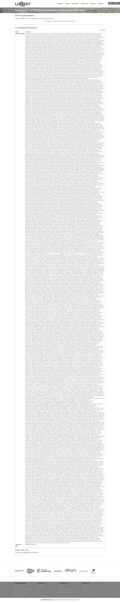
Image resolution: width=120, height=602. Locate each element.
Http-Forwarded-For (92, 126)
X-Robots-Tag (53, 472)
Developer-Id (28, 95)
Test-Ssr (71, 230)
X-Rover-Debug (80, 472)
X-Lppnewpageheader (72, 404)
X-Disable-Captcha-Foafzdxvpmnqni (44, 331)
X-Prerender (37, 451)
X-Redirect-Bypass (62, 464)
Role (80, 192)
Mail (39, 155)
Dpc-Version (79, 101)
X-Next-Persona (36, 426)
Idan (65, 136)
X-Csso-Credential (41, 318)
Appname (77, 47)
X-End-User (74, 342)
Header (56, 124)
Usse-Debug (40, 244)
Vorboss (46, 246)
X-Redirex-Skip (81, 464)
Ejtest (58, 105)
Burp (61, 61)
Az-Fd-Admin (50, 54)
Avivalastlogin (38, 53)
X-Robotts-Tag (61, 472)
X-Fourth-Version (68, 361)
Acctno (80, 38)
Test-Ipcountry (41, 230)
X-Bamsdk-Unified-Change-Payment (90, 282)
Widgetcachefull (42, 251)
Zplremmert (28, 541)
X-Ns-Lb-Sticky (52, 429)
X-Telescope (99, 502)
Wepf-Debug (76, 249)
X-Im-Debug (87, 384)
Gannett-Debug (72, 119)
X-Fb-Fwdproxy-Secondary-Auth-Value (48, 350)
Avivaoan (44, 53)
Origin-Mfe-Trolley (65, 169)
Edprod (50, 105)
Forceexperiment (67, 116)
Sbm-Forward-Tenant (85, 196)
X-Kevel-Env (84, 390)
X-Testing (60, 505)
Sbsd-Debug (95, 196)
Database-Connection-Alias (54, 89)
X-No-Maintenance (61, 427)
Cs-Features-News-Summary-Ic (64, 84)
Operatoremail (29, 168)
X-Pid (90, 447)
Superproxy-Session (59, 224)
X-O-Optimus (76, 430)
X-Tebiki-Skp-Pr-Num (74, 502)
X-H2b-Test (66, 373)
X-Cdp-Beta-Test (33, 304)
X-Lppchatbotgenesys (70, 401)
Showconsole (97, 207)
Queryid (37, 186)
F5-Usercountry (96, 110)
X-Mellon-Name (82, 415)
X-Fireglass (64, 353)
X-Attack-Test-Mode (76, 273)
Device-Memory (59, 95)
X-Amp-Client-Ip (90, 265)
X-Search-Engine (76, 475)
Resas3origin (81, 190)
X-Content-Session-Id (70, 312)
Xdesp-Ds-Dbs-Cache (35, 535)
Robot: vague (20, 587)
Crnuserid (72, 80)
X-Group (53, 371)
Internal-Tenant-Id (79, 144)
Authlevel (40, 52)
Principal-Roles (58, 181)
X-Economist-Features (83, 338)
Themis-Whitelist (98, 231)
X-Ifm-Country (80, 383)
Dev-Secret (77, 94)
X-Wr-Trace (73, 530)
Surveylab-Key (35, 225)
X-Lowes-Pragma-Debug (59, 397)
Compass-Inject (74, 74)
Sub (70, 221)
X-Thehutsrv (97, 505)
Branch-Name (33, 61)
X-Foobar (66, 354)
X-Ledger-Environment (66, 392)
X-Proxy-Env (96, 453)
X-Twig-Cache (46, 513)
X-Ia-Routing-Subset (78, 381)
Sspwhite (53, 220)
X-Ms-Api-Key (50, 422)
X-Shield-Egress (63, 482)
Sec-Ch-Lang (98, 199)
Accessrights (48, 38)
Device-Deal (45, 95)
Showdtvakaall (29, 209)
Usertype (33, 244)
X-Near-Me (64, 425)
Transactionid (95, 234)
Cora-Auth (35, 77)
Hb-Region (50, 124)
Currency (95, 85)
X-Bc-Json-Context (79, 286)
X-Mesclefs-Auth (29, 416)
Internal (60, 144)
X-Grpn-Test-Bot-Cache (72, 371)
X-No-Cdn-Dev (52, 427)
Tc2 (78, 227)
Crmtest (66, 80)
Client (46, 71)
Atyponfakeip (50, 50)
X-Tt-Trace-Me (89, 512)
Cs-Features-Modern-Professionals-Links (92, 82)
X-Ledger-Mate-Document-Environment (84, 392)
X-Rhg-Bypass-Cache (36, 471)
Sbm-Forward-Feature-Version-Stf (70, 196)
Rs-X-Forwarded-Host (58, 193)
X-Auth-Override (55, 275)
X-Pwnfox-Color (74, 457)
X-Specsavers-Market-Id (55, 492)
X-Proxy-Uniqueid (96, 454)
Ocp (47, 167)
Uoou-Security (53, 239)
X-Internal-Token (59, 387)
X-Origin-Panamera (39, 437)
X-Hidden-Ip (72, 375)
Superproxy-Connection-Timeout (34, 224)
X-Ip (47, 388)
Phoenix (42, 176)
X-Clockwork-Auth (65, 308)
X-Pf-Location (65, 447)
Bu (54, 61)
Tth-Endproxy (47, 237)
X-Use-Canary (88, 517)
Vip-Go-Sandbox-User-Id (83, 245)
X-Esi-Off (41, 343)
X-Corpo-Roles (50, 314)
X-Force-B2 (47, 356)
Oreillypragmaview (49, 168)
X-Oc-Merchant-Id (68, 433)
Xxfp (44, 538)
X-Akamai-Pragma (81, 262)
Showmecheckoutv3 (44, 209)
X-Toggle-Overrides (37, 507)
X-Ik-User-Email (38, 384)
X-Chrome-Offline (58, 381)
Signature (86, 211)
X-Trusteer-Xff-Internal (68, 510)
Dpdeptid (85, 101)
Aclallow (91, 38)
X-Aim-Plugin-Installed (41, 260)
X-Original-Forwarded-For (53, 439)
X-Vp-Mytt (88, 524)
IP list (62, 587)
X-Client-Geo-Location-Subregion (68, 305)
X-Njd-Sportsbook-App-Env (32, 427)
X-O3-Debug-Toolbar (43, 432)
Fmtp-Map (36, 115)
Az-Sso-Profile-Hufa (74, 54)
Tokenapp (40, 234)
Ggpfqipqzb (54, 120)
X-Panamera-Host (69, 443)
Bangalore (88, 57)
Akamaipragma (98, 42)
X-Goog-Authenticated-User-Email (84, 368)
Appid (49, 47)
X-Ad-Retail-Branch (72, 258)
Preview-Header (39, 181)
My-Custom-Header (43, 160)
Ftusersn (97, 117)
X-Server (87, 479)
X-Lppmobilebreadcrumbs (61, 402)
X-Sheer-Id (45, 482)
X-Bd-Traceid (31, 287)
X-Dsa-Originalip (61, 335)
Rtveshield (83, 193)
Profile (43, 182)
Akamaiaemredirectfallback (85, 42)
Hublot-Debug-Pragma (46, 129)
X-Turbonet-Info (37, 513)
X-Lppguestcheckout (82, 399)
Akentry (43, 43)
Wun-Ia (92, 252)
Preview (32, 181)
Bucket (57, 61)
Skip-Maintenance (34, 214)
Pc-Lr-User (72, 174)
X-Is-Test (65, 388)
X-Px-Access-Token (91, 457)
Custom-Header (82, 87)
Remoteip (97, 189)
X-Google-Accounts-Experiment (79, 370)
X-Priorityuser (80, 451)
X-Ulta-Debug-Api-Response (58, 514)
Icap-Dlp (57, 136)
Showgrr (36, 209)
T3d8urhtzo (87, 225)
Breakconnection (41, 61)
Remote (51, 189)
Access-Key (94, 36)
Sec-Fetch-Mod (41, 199)
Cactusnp (86, 63)
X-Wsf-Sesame (91, 530)
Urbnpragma (80, 239)
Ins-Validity (32, 144)
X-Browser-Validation (87, 293)
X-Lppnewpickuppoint (84, 404)
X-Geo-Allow (51, 366)
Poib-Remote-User (58, 178)
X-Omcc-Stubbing (52, 434)
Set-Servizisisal (49, 206)
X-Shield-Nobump (73, 482)
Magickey (97, 154)
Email (85, 105)
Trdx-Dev (76, 235)
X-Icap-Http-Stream (89, 381)
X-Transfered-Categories (74, 509)
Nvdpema (83, 165)
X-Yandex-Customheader (80, 531)
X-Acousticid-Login (39, 258)
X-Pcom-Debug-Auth (33, 444)
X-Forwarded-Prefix (83, 360)
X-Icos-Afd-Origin (29, 383)
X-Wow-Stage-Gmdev (76, 528)
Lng (54, 153)
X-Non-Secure (33, 429)
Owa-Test (71, 171)
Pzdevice (50, 185)
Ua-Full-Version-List (30, 238)
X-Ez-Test (55, 347)
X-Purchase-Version (57, 457)
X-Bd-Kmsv (96, 286)
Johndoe (27, 150)
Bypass (69, 61)
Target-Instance (54, 227)
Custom (61, 87)
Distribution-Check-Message (50, 99)
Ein (56, 105)
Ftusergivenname (83, 117)
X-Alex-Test (32, 263)
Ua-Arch (84, 237)
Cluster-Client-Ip (68, 73)
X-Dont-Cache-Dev (90, 333)
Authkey (35, 52)
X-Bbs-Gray (74, 284)
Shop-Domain (94, 206)
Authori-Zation (48, 52)
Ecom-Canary (58, 103)
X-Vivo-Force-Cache (56, 524)
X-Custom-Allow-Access (85, 318)
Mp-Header (78, 158)
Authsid (74, 52)
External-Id (77, 110)
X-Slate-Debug (34, 489)
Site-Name (52, 213)
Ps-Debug (93, 183)
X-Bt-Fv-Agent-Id (39, 294)
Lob (62, 153)
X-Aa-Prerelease (46, 255)
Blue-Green (28, 60)
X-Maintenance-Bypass (90, 411)
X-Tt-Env (34, 512)
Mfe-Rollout (70, 157)
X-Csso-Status (57, 318)
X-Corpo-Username (60, 314)
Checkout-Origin (86, 134)
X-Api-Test (42, 268)
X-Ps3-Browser (70, 455)
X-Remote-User (51, 465)
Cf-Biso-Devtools (72, 68)
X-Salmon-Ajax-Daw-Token (94, 474)
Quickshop (64, 186)
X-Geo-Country (60, 366)
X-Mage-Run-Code (41, 411)
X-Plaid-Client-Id (98, 448)
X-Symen (30, 500)
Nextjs (44, 162)
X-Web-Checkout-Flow (73, 526)
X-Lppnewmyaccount (85, 402)
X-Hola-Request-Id (52, 377)
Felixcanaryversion (88, 112)
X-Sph (75, 492)
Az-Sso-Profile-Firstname (62, 54)
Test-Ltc (48, 230)
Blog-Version (99, 59)
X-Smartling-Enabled (88, 489)
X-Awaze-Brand (93, 279)
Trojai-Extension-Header (86, 235)
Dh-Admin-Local (89, 96)
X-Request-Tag (57, 467)
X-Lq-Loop (90, 408)
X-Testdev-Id (48, 505)
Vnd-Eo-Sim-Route (38, 246)
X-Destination (66, 326)
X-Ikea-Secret (63, 384)
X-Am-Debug (55, 265)
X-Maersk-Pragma (87, 409)
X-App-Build (32, 269)
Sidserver (77, 211)
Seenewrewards (72, 203)
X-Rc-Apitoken (50, 461)
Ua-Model (45, 238)
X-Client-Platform (51, 307)
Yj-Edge (91, 538)
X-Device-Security (93, 328)
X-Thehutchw (90, 505)
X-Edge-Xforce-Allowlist (51, 340)
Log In (111, 3)
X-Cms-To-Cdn (83, 310)
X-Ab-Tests (85, 255)
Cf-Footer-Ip (41, 70)
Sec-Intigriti (73, 200)
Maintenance (55, 155)
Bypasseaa (67, 63)
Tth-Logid (53, 237)
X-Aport (101, 268)
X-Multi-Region (33, 425)
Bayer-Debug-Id (34, 59)
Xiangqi (85, 537)
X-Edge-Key (73, 339)
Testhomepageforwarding (43, 231)
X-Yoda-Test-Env (39, 533)
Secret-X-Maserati (59, 202)
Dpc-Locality (72, 101)
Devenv (35, 95)
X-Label (78, 391)
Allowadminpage (82, 43)
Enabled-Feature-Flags (84, 106)
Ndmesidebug (50, 161)
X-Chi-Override (49, 381)
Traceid (83, 234)
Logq (93, 153)
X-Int (32, 387)
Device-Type (74, 95)
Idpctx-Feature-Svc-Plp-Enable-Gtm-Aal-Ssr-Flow (58, 137)
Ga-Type (65, 119)
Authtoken (79, 52)
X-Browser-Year (98, 293)
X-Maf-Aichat (96, 409)
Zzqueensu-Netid (55, 542)
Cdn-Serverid (88, 67)
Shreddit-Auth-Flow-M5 (63, 209)
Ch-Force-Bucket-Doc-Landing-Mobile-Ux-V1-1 (59, 133)
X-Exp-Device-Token (56, 346)
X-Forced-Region (47, 359)
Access (77, 36)
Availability (31, 53)
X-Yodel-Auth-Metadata (51, 533)
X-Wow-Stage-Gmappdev (63, 528)
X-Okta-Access (42, 434)
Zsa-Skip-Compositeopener (72, 541)
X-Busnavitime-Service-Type (77, 296)
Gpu (60, 122)
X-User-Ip (46, 520)
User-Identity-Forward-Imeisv (43, 241)
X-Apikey (78, 268)
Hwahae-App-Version (75, 129)
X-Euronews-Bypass (59, 343)
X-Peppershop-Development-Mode (75, 444)
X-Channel (84, 380)
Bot (81, 60)
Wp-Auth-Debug (88, 251)
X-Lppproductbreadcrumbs (56, 405)
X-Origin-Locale (29, 437)
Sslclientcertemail (93, 218)
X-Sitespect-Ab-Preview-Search (64, 486)
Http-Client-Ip (74, 126)
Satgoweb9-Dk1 (92, 195)
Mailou (43, 155)
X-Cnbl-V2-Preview (93, 310)
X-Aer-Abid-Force (77, 259)
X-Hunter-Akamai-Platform (40, 380)
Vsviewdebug (79, 246)
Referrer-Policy (34, 189)
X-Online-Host (73, 434)
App (81, 46)
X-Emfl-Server (32, 342)
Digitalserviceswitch (47, 98)
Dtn (67, 102)
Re (37, 188)
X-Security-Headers (77, 478)
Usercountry (68, 242)
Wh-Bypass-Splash (86, 249)
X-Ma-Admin (65, 409)
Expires (36, 110)
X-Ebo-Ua (85, 336)
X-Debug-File (84, 322)
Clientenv (34, 73)
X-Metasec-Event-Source (59, 418)
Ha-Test (98, 123)
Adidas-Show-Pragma (36, 39)
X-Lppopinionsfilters (96, 404)
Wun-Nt (27, 253)
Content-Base (53, 75)
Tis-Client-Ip (42, 232)
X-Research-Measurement (42, 468)
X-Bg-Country (65, 289)
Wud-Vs (72, 252)
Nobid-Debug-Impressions (78, 164)
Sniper (74, 216)
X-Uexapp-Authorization (31, 514)
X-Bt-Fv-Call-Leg (57, 294)
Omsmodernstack (87, 167)
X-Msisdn (54, 423)
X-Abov (100, 255)
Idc (68, 136)
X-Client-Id (28, 307)
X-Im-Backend (79, 384)
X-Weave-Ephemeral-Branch (58, 526)
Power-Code (85, 178)
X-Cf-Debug (59, 304)
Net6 (73, 161)
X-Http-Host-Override (70, 378)
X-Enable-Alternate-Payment (45, 342)
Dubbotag (75, 102)
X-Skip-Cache (43, 488)
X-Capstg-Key (95, 300)
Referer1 (87, 188)
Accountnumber (64, 38)
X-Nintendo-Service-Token (96, 426)
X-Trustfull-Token (88, 510)
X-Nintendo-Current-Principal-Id (79, 426)
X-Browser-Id (56, 293)
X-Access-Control (47, 256)
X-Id (36, 383)
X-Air (58, 260)
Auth (62, 50)
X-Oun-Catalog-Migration (89, 440)
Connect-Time (32, 75)
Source (44, 217)
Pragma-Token (53, 179)
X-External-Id (80, 346)
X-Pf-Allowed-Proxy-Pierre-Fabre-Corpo (50, 447)
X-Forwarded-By (61, 360)
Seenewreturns (63, 203)
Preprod (27, 181)
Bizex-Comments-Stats (72, 59)
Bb (40, 59)
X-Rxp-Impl (48, 474)
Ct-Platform (79, 85)
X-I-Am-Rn (69, 381)
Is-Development (53, 146)
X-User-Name (69, 520)
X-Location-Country (81, 395)
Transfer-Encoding (40, 235)
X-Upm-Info (48, 517)
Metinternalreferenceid (55, 157)
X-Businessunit (65, 296)
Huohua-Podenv (64, 129)
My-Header (52, 160)
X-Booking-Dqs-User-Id (47, 291)
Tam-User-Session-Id (31, 227)
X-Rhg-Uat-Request (59, 471)
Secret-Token (49, 202)
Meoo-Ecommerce (39, 157)
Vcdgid (81, 244)
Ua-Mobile (39, 238)
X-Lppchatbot (60, 401)
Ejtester (63, 105)
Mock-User (45, 158)
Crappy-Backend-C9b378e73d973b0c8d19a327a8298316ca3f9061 (61, 78)
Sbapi (98, 195)
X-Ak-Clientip (63, 260)
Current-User (43, 87)
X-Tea (61, 502)
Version (38, 245)
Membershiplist (29, 157)
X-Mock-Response (70, 419)
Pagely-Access (55, 172)
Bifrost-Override (56, 59)
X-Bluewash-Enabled (88, 290)
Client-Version (89, 71)
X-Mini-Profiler (88, 418)
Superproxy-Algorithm (93, 223)
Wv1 (36, 253)
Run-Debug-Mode (94, 193)
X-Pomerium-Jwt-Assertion (58, 450)
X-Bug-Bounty (36, 296)
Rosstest (101, 192)
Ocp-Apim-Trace (53, 167)
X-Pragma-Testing (88, 450)
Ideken (71, 136)
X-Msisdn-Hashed (80, 423)
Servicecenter (97, 204)
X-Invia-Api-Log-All (85, 387)
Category (98, 64)
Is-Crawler (45, 146)
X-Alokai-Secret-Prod (31, 265)
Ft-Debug (48, 117)
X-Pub (35, 457)
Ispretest (39, 147)
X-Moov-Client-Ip (86, 420)
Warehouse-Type (58, 248)
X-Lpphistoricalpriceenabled (48, 401)
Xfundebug (79, 537)
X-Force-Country (67, 356)
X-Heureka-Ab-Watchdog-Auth (60, 375)
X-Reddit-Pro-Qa (44, 464)
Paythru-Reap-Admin (56, 174)
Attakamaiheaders (32, 50)
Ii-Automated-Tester (60, 141)
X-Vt (93, 524)
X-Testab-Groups (39, 505)
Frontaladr (31, 117)
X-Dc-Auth (48, 322)
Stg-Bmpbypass (53, 221)
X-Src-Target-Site (78, 493)
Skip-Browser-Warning (93, 213)
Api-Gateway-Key (96, 45)
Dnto (60, 99)
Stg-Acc (46, 221)
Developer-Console (95, 94)
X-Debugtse (52, 325)
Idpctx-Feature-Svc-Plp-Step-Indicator (81, 140)
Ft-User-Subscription (62, 117)
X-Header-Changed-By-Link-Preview (92, 374)
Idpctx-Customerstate (90, 136)
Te (43, 228)
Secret (35, 202)
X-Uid (48, 514)
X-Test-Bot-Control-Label (75, 503)
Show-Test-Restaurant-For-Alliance (64, 207)
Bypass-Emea (91, 61)
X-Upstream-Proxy (57, 517)
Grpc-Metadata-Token (84, 122)
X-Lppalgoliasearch (44, 398)
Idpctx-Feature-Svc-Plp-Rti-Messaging (60, 140)
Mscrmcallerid (29, 160)
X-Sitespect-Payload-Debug (91, 486)
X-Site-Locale (43, 486)
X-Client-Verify (55, 308)
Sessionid (27, 206)
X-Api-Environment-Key (80, 266)
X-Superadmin (73, 499)
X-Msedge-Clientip (46, 423)
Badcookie (76, 57)
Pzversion (64, 185)
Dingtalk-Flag (71, 98)
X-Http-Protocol (81, 378)
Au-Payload (57, 50)
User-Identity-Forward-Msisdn (60, 241)
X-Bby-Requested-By (98, 284)
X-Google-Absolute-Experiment (39, 370)
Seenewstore (96, 203)
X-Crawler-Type (96, 315)
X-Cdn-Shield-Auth (72, 303)
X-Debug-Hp (100, 322)
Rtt (79, 193)
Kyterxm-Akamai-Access (31, 151)
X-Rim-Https (89, 471)
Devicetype (99, 95)
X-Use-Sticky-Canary (52, 519)
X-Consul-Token (59, 312)
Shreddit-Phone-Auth (36, 211)
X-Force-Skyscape (93, 357)
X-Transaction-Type (61, 509)
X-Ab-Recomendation (58, 255)
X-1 (84, 253)
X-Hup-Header (77, 380)
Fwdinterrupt (37, 119)
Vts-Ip (85, 246)
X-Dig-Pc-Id (83, 329)
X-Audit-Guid (95, 273)
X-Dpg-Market (99, 333)
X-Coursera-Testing (68, 315)
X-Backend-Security (86, 280)
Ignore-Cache (36, 141)
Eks (76, 105)
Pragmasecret (68, 179)
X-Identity (53, 383)
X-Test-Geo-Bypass (88, 503)
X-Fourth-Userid (58, 361)
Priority (64, 181)
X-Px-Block (36, 458)
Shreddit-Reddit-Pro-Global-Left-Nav (53, 211)
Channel (66, 134)
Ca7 (82, 63)
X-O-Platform (84, 430)
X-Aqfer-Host (31, 273)
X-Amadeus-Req (80, 265)
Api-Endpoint (87, 45)
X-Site (31, 486)
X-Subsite (97, 498)
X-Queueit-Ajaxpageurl (96, 458)
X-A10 (40, 255)
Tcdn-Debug (83, 227)
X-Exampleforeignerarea (90, 343)
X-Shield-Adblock (53, 482)
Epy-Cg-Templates (86, 108)
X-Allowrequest (90, 263)
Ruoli (31, 195)
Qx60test (77, 186)
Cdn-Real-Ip (35, 67)
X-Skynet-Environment (78, 488)
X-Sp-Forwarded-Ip (30, 492)
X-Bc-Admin (58, 286)
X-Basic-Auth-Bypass (54, 284)
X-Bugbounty (56, 296)
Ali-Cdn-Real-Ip (69, 43)
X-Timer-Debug (69, 506)
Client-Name (67, 71)
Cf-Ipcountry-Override (51, 70)
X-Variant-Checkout (69, 521)
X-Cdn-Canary (46, 303)
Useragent (48, 242)
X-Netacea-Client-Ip (84, 425)
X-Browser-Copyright (35, 293)
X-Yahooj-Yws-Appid (67, 531)
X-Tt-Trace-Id (81, 512)
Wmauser (72, 251)
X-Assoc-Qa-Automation (57, 273)
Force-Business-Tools (77, 115)
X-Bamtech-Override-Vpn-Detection (78, 283)
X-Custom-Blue (34, 319)
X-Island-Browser (73, 388)
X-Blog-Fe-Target (66, 290)
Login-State (88, 153)
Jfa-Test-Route (92, 148)
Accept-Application (51, 36)
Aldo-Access (56, 43)
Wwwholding (42, 253)
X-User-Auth (79, 519)
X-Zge (49, 534)
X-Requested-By (92, 467)
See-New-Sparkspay (72, 202)
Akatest (38, 43)
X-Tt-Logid (47, 512)
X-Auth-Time (38, 277)
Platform (96, 176)
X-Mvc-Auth (41, 425)
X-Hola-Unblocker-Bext (63, 377)
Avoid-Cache (51, 53)
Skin (85, 213)
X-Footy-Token (74, 354)
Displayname (28, 99)
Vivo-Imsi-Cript (94, 245)
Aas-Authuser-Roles (55, 35)
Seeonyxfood (28, 204)
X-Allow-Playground (71, 263)
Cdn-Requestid (57, 67)
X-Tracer (91, 507)
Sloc (75, 214)
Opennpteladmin (97, 167)
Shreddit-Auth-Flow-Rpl (76, 209)
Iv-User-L (53, 148)
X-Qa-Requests (61, 458)
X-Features (73, 352)
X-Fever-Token (91, 352)
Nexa (41, 162)
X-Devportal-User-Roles (41, 329)
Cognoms (50, 74)
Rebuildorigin (51, 188)
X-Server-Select (94, 479)
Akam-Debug (50, 42)
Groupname (74, 122)
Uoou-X (59, 239)
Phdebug (37, 176)
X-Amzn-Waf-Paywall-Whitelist (40, 266)
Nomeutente (96, 164)
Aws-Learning (43, 54)
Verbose (85, 244)
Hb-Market (44, 124)
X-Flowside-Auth (83, 353)
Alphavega (98, 43)
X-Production (34, 453)
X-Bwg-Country (90, 296)
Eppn (78, 108)
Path (32, 174)
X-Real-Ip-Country (50, 462)
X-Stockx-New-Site (37, 498)
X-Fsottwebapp (78, 363)
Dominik (32, 101)
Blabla (88, 59)
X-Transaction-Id (51, 509)
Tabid (91, 225)
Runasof (27, 195)
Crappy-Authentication (36, 78)
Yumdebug (97, 538)
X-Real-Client (95, 461)
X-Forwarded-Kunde (71, 360)
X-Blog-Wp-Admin (77, 290)
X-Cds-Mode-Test (43, 304)
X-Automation (55, 279)
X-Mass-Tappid (92, 412)
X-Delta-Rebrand (49, 326)
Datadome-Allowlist (67, 89)
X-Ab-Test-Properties (76, 255)
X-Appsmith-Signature (78, 272)
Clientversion (55, 73)
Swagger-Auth (51, 225)
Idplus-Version (96, 140)
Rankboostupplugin (30, 188)
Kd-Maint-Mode (49, 150)
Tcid (32, 228)
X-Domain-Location (79, 333)
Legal (85, 591)
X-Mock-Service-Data (82, 419)
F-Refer (89, 110)
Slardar (71, 214)
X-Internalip (68, 387)
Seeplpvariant (62, 204)
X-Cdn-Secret (62, 303)
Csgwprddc (47, 85)
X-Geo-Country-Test (34, 367)
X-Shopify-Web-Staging (91, 482)
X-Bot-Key (74, 291)
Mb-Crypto (68, 155)
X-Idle (57, 383)
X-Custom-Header (53, 319)
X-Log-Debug (90, 395)
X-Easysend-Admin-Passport (60, 336)
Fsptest (37, 117)
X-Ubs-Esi (88, 513)
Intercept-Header (52, 144)
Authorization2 (67, 52)
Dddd (31, 91)
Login (83, 153)
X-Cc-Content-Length (92, 301)
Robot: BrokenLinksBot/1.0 (23, 589)
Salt (86, 195)
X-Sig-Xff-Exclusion (56, 485)
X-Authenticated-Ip (74, 277)
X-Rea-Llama (87, 461)
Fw (32, 119)
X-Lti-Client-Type (98, 408)
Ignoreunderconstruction (47, 141)
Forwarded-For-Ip (86, 116)
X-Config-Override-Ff (49, 312)
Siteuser (81, 213)
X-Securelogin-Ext (56, 478)
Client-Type (82, 71)
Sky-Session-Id (64, 214)
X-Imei (43, 385)
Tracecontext (76, 234)
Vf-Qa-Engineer (52, 245)
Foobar (56, 115)
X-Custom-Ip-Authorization (74, 319)
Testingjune (59, 231)
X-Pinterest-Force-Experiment (52, 448)
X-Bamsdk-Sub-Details (54, 282)
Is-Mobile (72, 146)
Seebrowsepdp (83, 202)
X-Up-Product (95, 516)
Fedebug (79, 112)
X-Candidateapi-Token (77, 300)
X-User (61, 519)
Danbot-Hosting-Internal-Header (69, 88)
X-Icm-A (101, 381)
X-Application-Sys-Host (63, 270)
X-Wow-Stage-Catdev (38, 528)
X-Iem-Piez (63, 383)
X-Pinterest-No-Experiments (85, 448)
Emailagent (95, 105)
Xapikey (70, 534)
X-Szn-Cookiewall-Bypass (48, 500)
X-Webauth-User (84, 526)
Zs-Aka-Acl (35, 541)
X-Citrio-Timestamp (90, 304)
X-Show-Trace (56, 483)
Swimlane (80, 225)
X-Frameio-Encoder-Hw (94, 361)
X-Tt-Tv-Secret (98, 512)
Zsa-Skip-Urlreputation (44, 542)
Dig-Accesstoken (36, 98)
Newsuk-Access (34, 162)
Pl (68, 176)
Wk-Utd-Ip (56, 251)
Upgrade (64, 239)
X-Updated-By (41, 517)
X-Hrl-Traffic (41, 378)
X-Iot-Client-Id (41, 388)
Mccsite (82, 155)
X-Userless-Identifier (95, 520)
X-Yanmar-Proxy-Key (93, 531)
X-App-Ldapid (59, 269)
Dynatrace (90, 102)
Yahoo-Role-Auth (65, 538)
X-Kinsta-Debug (37, 391)
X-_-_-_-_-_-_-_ (53, 253)
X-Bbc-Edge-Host (65, 284)
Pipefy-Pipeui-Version (61, 176)
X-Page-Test (34, 443)
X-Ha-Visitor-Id (73, 373)
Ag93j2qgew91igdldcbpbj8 (92, 39)
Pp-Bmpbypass (93, 178)
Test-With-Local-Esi (86, 230)
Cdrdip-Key (42, 68)
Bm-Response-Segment (56, 60)
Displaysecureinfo (38, 99)
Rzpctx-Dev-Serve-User (40, 195)
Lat (66, 151)
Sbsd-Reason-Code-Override (43, 197)
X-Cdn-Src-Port (81, 303)
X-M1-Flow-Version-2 (55, 409)
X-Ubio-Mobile (72, 513)
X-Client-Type (47, 308)
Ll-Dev (45, 153)
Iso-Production (32, 147)
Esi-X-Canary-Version (37, 109)
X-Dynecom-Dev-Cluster (45, 336)
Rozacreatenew (29, 193)
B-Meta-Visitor (63, 57)
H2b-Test (87, 123)
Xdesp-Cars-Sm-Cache (91, 534)
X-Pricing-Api (72, 451)
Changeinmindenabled (57, 134)
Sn (62, 216)
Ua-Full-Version (98, 237)
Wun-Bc (77, 252)
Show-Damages (29, 207)
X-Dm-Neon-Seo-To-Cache (86, 332)
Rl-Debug (66, 192)
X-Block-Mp (58, 290)
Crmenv (55, 80)
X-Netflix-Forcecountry (96, 425)
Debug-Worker (91, 91)
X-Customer (93, 319)
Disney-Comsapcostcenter (96, 98)
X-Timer (63, 506)
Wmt (77, 251)
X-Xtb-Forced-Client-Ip (55, 531)
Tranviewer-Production (51, 235)
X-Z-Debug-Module (94, 533)
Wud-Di (43, 252)
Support (93, 3)
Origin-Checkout (95, 168)
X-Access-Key (57, 256)
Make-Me (62, 155)
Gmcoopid (91, 120)
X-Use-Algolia (79, 517)
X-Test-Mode (97, 503)
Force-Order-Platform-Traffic (91, 115)
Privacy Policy (60, 600)
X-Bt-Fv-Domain (80, 294)
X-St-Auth (39, 496)
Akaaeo (39, 42)
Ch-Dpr (95, 131)
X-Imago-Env (37, 385)
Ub (81, 238)
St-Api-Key (64, 220)
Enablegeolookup (95, 106)
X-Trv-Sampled (98, 510)
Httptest (31, 129)
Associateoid (93, 49)
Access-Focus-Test (85, 36)
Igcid (31, 141)
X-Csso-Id (49, 318)
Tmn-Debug (57, 232)
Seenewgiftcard (40, 203)
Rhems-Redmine (41, 192)
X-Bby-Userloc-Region (41, 286)
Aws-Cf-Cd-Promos (80, 53)
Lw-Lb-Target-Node (56, 154)
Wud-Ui (68, 252)
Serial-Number (78, 204)
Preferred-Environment (95, 179)
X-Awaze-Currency (35, 280)
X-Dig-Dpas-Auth (75, 329)
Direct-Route (78, 98)
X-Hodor (44, 377)
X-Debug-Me (36, 324)
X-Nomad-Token (97, 427)
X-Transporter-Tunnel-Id (87, 509)
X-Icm (97, 381)
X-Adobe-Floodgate (50, 259)
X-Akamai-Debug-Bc (60, 262)
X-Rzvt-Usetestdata (67, 474)
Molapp (65, 158)
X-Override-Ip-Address (56, 441)
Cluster (61, 73)
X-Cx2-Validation (39, 321)
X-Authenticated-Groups (61, 277)
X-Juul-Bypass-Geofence (51, 390)
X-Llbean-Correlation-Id (98, 394)
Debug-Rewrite (82, 91)
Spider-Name (64, 217)
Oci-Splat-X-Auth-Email (38, 167)
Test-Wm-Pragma (96, 230)
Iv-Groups (42, 148)
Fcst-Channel (64, 112)
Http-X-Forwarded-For (64, 127)
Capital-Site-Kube (91, 64)
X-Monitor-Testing (76, 420)
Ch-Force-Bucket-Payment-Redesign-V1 (84, 133)
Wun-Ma (101, 252)
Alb (51, 43)
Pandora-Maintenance (73, 172)
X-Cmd (53, 310)
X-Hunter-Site (68, 380)
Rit (62, 192)
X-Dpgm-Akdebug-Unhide (32, 335)
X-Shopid (81, 482)
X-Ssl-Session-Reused (81, 495)
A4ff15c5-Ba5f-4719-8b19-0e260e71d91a (85, 33)
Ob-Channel (28, 167)
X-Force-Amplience (95, 354)
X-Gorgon (33, 371)
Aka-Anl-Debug (97, 40)
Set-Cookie (34, 206)
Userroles (27, 244)
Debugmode (98, 91)
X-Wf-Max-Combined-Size (37, 527)
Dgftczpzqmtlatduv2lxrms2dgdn (58, 96)
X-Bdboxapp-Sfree (55, 287)
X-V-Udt (61, 521)
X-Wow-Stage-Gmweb (89, 528)
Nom (87, 164)
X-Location (63, 395)
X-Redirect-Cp (72, 464)
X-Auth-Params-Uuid (93, 275)
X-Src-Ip (71, 493)
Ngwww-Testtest (79, 162)
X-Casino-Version (46, 301)
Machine (35, 155)
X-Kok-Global (65, 391)
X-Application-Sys (38, 270)
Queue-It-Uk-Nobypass (46, 186)
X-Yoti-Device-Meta (63, 533)
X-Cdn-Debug (54, 303)
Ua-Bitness (90, 237)
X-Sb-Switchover (49, 475)
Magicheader (28, 155)
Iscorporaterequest (93, 146)
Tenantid (79, 228)
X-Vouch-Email (67, 524)
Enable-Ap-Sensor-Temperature (41, 106)
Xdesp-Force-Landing (70, 535)
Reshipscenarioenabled (92, 190)
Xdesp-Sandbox (38, 537)
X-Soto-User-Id (93, 490)
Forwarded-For (77, 116)
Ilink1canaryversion (81, 141)
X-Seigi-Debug (38, 479)
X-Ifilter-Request (71, 383)
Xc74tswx (81, 534)
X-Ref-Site (88, 464)
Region (41, 189)
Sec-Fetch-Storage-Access (53, 199)
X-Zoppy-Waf (54, 534)
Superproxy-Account (81, 223)
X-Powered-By (75, 450)
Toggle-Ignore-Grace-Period (86, 232)
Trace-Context (69, 234)
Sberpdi (27, 196)
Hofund (40, 126)
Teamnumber (48, 228)
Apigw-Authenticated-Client (50, 46)
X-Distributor (32, 332)
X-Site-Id (36, 486)
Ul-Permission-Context (38, 239)
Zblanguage (69, 540)
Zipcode (97, 540)
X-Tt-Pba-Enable (55, 512)
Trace (62, 234)
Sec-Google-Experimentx (87, 199)
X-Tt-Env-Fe (40, 512)
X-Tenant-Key (41, 503)
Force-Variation (52, 116)
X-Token (51, 507)
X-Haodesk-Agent (41, 374)
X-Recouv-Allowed (83, 462)
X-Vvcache (98, 524)
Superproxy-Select (48, 224)
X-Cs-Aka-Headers (45, 317)
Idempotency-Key (78, 136)
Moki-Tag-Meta (59, 158)
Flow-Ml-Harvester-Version (83, 113)
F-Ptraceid (83, 110)
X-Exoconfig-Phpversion (67, 345)
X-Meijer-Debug (56, 415)
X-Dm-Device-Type (73, 332)
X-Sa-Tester (83, 474)
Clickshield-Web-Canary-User (36, 71)
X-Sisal (91, 485)
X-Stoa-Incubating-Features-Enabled (84, 496)
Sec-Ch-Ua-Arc (51, 200)
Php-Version (48, 176)
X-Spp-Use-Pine (43, 493)
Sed (65, 202)
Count (67, 77)
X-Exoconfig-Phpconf (54, 345)
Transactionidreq (29, 235)
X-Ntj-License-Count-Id (88, 429)
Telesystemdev (56, 228)
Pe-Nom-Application (48, 175)
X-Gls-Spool (63, 368)
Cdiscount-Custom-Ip (38, 66)
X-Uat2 (56, 513)
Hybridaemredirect (61, 130)
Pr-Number (33, 179)
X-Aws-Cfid (55, 280)
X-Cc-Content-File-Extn (80, 301)
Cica (71, 70)
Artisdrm (27, 49)
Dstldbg (55, 102)
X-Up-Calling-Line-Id (56, 516)
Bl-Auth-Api (82, 59)
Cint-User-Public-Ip (78, 70)
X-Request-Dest (91, 465)
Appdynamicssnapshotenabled (38, 47)
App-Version (96, 46)
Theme (92, 231)
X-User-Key (53, 520)
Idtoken (27, 141)
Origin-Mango (32, 169)
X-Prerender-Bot (46, 451)
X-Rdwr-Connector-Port (60, 461)
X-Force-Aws (39, 356)
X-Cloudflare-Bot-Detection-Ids (92, 308)
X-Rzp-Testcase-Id (57, 474)
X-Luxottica (35, 409)
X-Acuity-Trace (62, 258)
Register (116, 3)
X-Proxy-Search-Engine (63, 454)
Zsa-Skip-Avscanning (58, 541)
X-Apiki (83, 268)
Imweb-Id (51, 143)
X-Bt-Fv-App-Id (48, 294)
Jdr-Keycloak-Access (71, 148)
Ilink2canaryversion (92, 141)
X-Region (100, 464)
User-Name (77, 241)
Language (49, 151)
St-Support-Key (72, 220)
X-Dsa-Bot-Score (44, 335)
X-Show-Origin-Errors (33, 483)
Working (81, 251)
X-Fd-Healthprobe (88, 350)
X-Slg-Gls (53, 489)
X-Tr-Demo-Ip (80, 507)
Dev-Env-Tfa (64, 94)
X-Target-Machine (94, 500)
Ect (75, 103)
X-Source (100, 490)
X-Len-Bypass (36, 394)
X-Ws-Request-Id (82, 530)
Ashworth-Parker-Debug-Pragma (81, 49)
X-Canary (38, 300)
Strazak (66, 221)
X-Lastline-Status (92, 391)
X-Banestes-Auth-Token (41, 284)
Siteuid (76, 213)
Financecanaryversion (31, 113)
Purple (31, 185)
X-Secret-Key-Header (63, 476)
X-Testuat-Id (74, 505)
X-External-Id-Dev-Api (90, 346)
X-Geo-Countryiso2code (47, 367)
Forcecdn (59, 116)
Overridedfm (65, 171)
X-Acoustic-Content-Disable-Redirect (81, 256)
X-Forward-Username (42, 360)
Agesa (32, 40)
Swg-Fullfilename (72, 225)
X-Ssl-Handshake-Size (57, 495)
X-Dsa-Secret (70, 335)
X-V (58, 521)
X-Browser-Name (65, 293)
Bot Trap (71, 600)
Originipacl (88, 169)
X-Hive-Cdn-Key (91, 375)
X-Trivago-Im (32, 510)
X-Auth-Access (29, 275)
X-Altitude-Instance (42, 265)
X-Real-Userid (59, 462)
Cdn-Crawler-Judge (61, 66)
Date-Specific (80, 89)
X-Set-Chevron (38, 482)
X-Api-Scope (34, 268)
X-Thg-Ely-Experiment (36, 506)
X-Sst (30, 496)
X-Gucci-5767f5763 (97, 371)
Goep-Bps (100, 120)
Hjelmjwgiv (35, 126)
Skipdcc (42, 214)
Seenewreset (54, 203)
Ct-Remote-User (87, 85)
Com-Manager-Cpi (59, 74)
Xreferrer (92, 537)
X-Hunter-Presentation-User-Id (56, 380)
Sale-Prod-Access (69, 195)
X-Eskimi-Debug (49, 343)
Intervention (88, 144)
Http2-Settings (99, 127)
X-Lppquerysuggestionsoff (63, 406)
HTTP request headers (43, 10)
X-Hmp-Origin (37, 377)
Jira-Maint (99, 148)
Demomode (45, 92)
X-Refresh (94, 464)
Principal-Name (48, 181)
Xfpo (74, 537)
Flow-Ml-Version (95, 113)
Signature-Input (29, 213)
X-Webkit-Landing (94, 526)
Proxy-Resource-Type (38, 183)
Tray (72, 235)
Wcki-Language (74, 248)
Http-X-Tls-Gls (83, 127)
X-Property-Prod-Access (63, 453)
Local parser (42, 585)
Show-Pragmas (38, 207)
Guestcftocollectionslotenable (49, 123)
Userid (74, 242)
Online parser (65, 592)
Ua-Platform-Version (61, 238)
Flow (74, 113)
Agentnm (27, 40)
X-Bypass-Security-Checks (41, 298)
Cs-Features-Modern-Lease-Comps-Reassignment (47, 82)
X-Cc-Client (70, 301)
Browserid (49, 61)
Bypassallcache (59, 63)
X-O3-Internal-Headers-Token (58, 432)
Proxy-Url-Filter (61, 183)
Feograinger (97, 112)
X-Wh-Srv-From (49, 527)
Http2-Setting (91, 127)
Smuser (59, 216)
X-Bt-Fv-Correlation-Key (69, 294)
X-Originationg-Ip (37, 440)
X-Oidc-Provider (33, 434)
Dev (95, 92)
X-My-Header (48, 425)
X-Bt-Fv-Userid (90, 294)
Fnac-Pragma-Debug (45, 115)
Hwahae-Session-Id (40, 130)
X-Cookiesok (80, 312)
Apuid (89, 47)
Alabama (47, 43)
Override (31, 171)
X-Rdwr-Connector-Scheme (75, 461)
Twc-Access (67, 237)
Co (76, 73)
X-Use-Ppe (43, 519)
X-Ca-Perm (70, 298)
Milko (87, 157)
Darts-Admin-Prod (34, 89)
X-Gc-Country (77, 364)
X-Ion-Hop (34, 388)
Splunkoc (79, 217)
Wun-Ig (97, 252)
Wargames (66, 248)
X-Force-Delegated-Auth (93, 356)
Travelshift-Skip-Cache (64, 235)
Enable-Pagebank (55, 106)
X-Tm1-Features (94, 506)
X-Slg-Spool (59, 489)
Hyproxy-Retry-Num (87, 131)
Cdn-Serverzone (97, 67)
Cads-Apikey (92, 63)
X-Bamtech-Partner (94, 283)
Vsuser (73, 246)
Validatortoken (62, 244)
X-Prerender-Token (56, 451)
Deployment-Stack (66, 92)
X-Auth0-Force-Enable (49, 277)
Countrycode (86, 77)
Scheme (72, 211)
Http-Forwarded (82, 126)
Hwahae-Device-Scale (98, 129)
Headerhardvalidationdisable (79, 124)
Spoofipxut (86, 217)
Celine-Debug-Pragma (59, 68)
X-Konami (72, 391)
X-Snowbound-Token (55, 490)
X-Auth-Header (46, 275)
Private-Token (75, 181)
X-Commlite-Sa (94, 311)
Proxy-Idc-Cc (75, 182)
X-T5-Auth (58, 500)
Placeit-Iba (91, 176)
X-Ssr (97, 495)
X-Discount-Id (58, 331)
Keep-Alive (57, 150)
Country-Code (78, 77)
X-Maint (72, 411)
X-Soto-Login (85, 490)
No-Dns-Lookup (58, 164)
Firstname (53, 113)
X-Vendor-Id (51, 523)
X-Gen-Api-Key (32, 366)
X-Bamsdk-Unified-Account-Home (70, 282)
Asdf (46, 49)
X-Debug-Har (92, 322)
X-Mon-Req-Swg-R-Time (50, 420)
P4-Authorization (97, 171)
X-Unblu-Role (70, 514)
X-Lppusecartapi (82, 408)
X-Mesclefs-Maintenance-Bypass (94, 416)
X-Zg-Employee (33, 534)
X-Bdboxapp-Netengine (42, 287)
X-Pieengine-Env (97, 447)
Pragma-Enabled (44, 179)
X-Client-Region (70, 307)
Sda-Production (91, 197)
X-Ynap (32, 533)
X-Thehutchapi (82, 505)
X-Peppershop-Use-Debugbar (94, 444)
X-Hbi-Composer (77, 374)
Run (88, 193)
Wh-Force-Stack (96, 249)
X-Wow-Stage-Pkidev (46, 530)
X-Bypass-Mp (82, 297)
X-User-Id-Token (93, 519)
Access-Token (34, 38)
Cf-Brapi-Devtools (94, 68)
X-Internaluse (75, 387)
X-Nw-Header (58, 430)
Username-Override (93, 242)
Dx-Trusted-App (83, 102)
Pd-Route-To (79, 174)
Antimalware (57, 45)
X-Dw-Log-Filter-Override (95, 335)
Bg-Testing (48, 59)
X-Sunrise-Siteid (52, 499)
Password (27, 174)
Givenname (82, 120)
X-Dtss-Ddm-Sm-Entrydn (81, 335)
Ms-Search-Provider (94, 158)
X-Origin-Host (89, 436)
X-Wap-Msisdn (36, 526)
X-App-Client (39, 269)
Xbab (74, 534)
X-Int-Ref (36, 387)
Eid (53, 105)
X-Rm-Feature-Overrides (42, 472)
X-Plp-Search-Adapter (45, 450)
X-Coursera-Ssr (58, 315)
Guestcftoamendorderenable (33, 123)
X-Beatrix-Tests (72, 287)
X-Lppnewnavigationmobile (45, 404)
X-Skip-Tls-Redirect (53, 488)
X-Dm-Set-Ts (31, 333)
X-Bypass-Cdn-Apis (47, 297)
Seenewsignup (81, 203)
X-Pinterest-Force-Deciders (35, 448)
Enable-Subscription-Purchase (68, 106)
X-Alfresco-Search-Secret (43, 263)
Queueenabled (57, 186)
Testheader (33, 231)
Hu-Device (36, 129)
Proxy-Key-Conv (84, 182)
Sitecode (71, 213)
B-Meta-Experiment (74, 56)
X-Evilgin (68, 343)
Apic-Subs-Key (39, 46)
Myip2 (67, 160)
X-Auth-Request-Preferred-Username (52, 276)
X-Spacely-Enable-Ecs (42, 492)
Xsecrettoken (28, 538)
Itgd (33, 148)
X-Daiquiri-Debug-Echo (65, 321)
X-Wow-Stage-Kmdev (34, 530)
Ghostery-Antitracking (63, 120)
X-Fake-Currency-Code (49, 349)
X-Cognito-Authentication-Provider (43, 311)
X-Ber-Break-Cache (93, 287)
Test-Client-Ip (95, 228)
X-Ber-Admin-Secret (81, 287)
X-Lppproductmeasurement (71, 405)
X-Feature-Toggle (38, 352)
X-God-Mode (70, 368)
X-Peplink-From (61, 444)
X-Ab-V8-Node (93, 255)
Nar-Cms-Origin (41, 161)
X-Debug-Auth (67, 322)
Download (75, 3)
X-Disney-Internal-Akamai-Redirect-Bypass (74, 331)
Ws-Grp (27, 252)
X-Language (84, 391)
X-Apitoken (89, 268)
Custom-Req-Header (92, 87)
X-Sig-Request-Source (83, 483)
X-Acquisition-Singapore (51, 258)
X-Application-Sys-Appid (49, 270)
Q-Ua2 (69, 185)
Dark (85, 88)
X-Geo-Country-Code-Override (84, 366)
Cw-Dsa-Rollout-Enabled (43, 88)
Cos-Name (62, 77)
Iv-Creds (37, 148)
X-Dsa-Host (53, 335)
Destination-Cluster (77, 92)
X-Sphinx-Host (82, 492)
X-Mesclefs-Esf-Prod (67, 416)
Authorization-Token (57, 52)
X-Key (90, 390)
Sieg (82, 211)
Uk (30, 239)
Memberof (101, 155)
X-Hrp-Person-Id (50, 378)
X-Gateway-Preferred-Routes (64, 364)
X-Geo (45, 366)
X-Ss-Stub (99, 493)
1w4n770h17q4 (54, 33)
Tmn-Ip (63, 232)
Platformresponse (30, 178)
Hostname (67, 126)
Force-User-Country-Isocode (39, 116)
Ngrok (48, 162)
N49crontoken (29, 161)
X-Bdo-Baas (63, 287)
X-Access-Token (65, 256)
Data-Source (42, 89)
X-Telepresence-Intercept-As (88, 502)
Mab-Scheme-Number (74, 154)
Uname (46, 239)
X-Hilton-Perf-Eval (81, 375)
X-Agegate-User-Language (89, 259)
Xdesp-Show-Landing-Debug (62, 537)
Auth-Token (80, 50)
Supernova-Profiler (43, 223)
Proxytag (76, 183)
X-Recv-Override (93, 462)
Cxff (51, 88)
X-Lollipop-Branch (46, 397)
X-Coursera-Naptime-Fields (46, 315)
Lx (63, 154)
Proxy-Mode (92, 182)
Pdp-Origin (86, 174)
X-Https (88, 378)
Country (71, 77)
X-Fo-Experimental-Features (55, 354)
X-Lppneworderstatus (59, 404)
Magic (92, 154)
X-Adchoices (81, 258)
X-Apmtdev (96, 268)
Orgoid (61, 168)
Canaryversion (70, 64)
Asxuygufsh (101, 49)
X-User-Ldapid (61, 520)
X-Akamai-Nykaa (71, 262)
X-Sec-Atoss (40, 476)
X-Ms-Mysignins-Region (94, 422)
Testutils (81, 231)
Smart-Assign (80, 214)
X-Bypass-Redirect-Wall (93, 297)
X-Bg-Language (90, 289)
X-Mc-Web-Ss (46, 413)
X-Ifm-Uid (87, 383)
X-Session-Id (97, 481)
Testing (53, 231)
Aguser (36, 40)
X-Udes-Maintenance (97, 513)
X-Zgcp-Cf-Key (43, 534)
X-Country (78, 314)
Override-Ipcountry (46, 171)
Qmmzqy (99, 185)
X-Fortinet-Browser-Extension (73, 359)
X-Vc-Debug (33, 523)
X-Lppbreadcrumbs (80, 398)
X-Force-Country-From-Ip (79, 356)
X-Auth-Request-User (69, 276)
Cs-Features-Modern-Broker (81, 81)
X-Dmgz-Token (69, 333)
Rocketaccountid (74, 192)
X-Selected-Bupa (56, 479)
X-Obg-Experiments (40, 433)
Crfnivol (50, 80)
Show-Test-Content (49, 207)
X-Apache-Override (68, 266)
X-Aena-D (69, 259)
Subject (73, 221)
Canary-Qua (62, 64)
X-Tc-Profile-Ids (54, 502)
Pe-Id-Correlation (94, 174)
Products (60, 3)
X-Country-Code (86, 314)
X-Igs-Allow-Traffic (95, 383)
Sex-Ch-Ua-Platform (59, 206)
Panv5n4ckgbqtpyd (90, 172)
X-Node (76, 427)
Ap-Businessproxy (66, 45)
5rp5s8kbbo (68, 33)
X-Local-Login (50, 395)
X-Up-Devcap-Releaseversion (71, 516)
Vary (77, 244)
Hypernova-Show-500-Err (39, 131)
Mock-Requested (37, 158)
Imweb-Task (67, 143)
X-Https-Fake (94, 378)
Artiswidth (39, 49)
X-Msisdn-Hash (70, 423)
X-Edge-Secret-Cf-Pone (37, 340)
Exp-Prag (30, 110)
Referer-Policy (81, 188)
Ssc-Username (81, 218)
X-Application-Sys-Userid (36, 272)
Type (76, 237)
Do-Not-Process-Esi (67, 99)
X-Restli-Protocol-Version (96, 468)
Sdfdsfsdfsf (99, 197)
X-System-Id (36, 500)
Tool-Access (47, 234)
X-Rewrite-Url (97, 469)
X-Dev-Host (101, 326)
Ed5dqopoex (80, 103)
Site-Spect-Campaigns (62, 213)
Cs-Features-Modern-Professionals (71, 82)
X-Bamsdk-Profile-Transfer (40, 282)
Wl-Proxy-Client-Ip (64, 251)
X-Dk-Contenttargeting (53, 332)
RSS (66, 600)
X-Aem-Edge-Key (61, 259)
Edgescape (38, 105)
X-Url (74, 517)
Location (70, 153)
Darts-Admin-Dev (91, 88)
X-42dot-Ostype (33, 255)
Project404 (49, 182)
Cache (98, 63)
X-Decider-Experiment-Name (64, 325)
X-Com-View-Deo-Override (60, 311)
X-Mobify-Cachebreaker (48, 419)
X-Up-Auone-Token (45, 516)
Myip (63, 160)
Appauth (27, 47)
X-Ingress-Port (97, 385)
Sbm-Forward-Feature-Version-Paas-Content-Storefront (45, 196)
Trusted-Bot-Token (99, 235)
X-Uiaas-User (42, 514)
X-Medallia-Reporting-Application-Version (86, 413)
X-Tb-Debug (30, 502)
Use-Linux (87, 239)
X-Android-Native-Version (56, 266)
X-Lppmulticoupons (73, 402)
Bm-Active (37, 60)
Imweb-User (75, 143)
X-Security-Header (66, 478)
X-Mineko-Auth (80, 418)
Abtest (77, 35)
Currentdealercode (53, 87)
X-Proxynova (34, 455)
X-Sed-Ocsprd (87, 478)
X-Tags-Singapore (79, 500)
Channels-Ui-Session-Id (75, 134)
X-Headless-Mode (37, 375)
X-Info (82, 385)
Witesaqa (49, 251)
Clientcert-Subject (99, 71)
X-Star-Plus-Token (47, 496)
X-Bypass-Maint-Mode (59, 297)
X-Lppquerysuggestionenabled (46, 406)
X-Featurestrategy (82, 352)
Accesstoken (55, 38)
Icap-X (62, 136)
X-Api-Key (90, 266)
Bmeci (65, 60)
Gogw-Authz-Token (30, 122)
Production (94, 181)
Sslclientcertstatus (30, 220)
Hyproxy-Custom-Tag (65, 131)
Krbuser (85, 150)
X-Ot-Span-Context (76, 440)
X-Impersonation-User (60, 385)
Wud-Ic (48, 252)
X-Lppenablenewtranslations (68, 399)
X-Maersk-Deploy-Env (75, 409)
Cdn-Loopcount (77, 66)
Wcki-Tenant (82, 248)
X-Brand (94, 291)
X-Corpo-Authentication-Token (37, 314)
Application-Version (69, 47)
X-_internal (61, 253)
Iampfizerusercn (40, 136)
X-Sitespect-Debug (78, 486)
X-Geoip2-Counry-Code (39, 368)
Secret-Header (41, 202)
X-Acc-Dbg (39, 256)
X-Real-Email (33, 462)
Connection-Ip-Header (43, 75)
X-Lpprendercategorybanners (88, 406)
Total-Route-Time (56, 234)
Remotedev (91, 189)
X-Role (68, 472)
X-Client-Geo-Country (39, 305)
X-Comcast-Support (84, 311)
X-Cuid (76, 318)
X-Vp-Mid (82, 524)
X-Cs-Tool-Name (55, 317)
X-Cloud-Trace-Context (76, 308)
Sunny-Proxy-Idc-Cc (91, 221)
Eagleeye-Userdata (45, 103)
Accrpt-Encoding (73, 38)
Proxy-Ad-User (67, 182)
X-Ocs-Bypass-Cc (78, 433)
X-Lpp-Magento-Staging (85, 397)
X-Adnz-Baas (40, 259)
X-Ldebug (49, 392)
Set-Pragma (41, 206)
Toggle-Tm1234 (99, 232)
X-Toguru (45, 507)
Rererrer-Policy (73, 190)
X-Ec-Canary (99, 336)
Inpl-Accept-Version (96, 143)
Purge (26, 185)
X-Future (32, 364)
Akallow (44, 42)
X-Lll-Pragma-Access (40, 395)
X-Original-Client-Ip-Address (37, 439)
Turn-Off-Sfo (60, 237)
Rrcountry (48, 193)
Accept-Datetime (61, 36)
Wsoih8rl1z (33, 252)
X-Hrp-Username (59, 378)
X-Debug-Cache (76, 322)
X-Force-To (32, 359)
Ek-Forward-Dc (70, 105)
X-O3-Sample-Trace (91, 432)
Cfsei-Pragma (61, 70)
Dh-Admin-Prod (98, 96)
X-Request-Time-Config (68, 467)
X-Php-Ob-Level (84, 447)
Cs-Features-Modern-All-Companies (44, 81)
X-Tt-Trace (74, 512)
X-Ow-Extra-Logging (81, 441)
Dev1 (81, 94)
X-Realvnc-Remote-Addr (70, 462)
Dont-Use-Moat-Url (40, 101)
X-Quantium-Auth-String (82, 458)
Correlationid (54, 77)
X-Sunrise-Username (63, 499)
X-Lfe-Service (54, 394)
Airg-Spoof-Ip (48, 40)
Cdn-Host (69, 66)
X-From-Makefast (60, 363)
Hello (96, 124)
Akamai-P (75, 42)
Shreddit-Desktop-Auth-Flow (36, 210)
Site (48, 213)
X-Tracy (37, 509)
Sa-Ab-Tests (50, 195)
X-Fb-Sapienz (73, 350)
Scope (60, 197)
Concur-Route (93, 74)
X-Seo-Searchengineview (77, 479)
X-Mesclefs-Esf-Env (40, 416)
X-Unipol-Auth (86, 514)
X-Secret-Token (84, 476)
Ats (26, 50)
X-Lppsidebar (64, 408)
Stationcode (40, 221)
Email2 (90, 105)
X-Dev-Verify (28, 328)
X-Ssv (34, 496)
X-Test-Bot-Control (63, 503)
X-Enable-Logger (58, 342)
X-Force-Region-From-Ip (70, 357)
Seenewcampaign (30, 203)
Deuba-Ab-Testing (88, 92)
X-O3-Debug (33, 432)
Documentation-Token (85, 99)
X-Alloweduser (81, 263)
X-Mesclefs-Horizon (79, 416)
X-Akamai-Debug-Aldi (48, 262)
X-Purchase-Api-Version (44, 457)
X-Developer (56, 328)
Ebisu (52, 103)
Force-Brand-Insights (64, 115)
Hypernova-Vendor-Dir (53, 131)
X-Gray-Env (40, 371)
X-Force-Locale (49, 357)
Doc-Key (76, 99)
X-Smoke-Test (34, 490)
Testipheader (65, 231)
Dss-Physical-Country (46, 102)
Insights (38, 144)
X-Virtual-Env (34, 524)
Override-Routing (56, 171)
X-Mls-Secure (38, 419)
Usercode (61, 242)
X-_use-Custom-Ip (70, 253)
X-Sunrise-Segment (42, 499)
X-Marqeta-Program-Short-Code (55, 412)
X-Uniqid (93, 514)
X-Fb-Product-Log (64, 350)
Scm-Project (55, 197)
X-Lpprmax (41, 408)
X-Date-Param (34, 322)
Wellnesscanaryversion (66, 249)
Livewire (41, 153)
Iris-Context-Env (38, 146)
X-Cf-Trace (66, 304)
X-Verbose (58, 523)
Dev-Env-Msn (56, 94)
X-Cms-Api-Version (73, 310)
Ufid (94, 238)
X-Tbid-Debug (46, 502)
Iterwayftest (28, 148)
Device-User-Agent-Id (84, 95)
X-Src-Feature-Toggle (62, 493)
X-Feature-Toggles (49, 352)
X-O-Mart (69, 430)
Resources (84, 3)
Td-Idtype (39, 228)
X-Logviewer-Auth (36, 397)
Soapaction (79, 216)
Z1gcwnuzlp (53, 540)
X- (48, 253)
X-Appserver (68, 272)
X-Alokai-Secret (99, 263)
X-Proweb (89, 453)
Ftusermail (92, 117)
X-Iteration (81, 388)
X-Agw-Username (30, 260)
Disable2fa (85, 98)
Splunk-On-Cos (72, 217)
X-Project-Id (42, 453)
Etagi (55, 109)
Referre (99, 188)
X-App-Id (46, 269)
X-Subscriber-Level (76, 498)
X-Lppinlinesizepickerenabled (85, 401)
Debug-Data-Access (52, 91)
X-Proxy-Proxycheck (44, 454)
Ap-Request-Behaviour (78, 45)
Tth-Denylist (39, 237)
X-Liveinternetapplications (84, 394)
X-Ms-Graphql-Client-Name (79, 422)
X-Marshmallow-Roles (82, 412)
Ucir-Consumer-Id (87, 238)
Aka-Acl (90, 40)
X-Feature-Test (29, 352)
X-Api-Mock (97, 266)
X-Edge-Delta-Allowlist (48, 339)
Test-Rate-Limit (64, 230)
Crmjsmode (61, 80)
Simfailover (37, 213)
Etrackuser (61, 109)
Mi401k (76, 157)
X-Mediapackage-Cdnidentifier (43, 415)
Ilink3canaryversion (30, 143)
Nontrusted (39, 165)
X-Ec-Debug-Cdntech (37, 338)
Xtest (34, 538)
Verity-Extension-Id (93, 244)
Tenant (69, 228)
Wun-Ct (87, 252)
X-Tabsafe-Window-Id (67, 500)
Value (68, 244)
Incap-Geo (81, 143)
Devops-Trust (35, 96)
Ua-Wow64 (71, 238)
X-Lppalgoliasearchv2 (56, 398)
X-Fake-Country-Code (36, 349)
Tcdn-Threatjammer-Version (94, 227)
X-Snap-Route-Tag (44, 490)
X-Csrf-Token (97, 317)
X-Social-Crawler (66, 490)
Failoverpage (33, 112)
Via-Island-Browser (70, 245)
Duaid (70, 102)
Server (85, 204)
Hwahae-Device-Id (86, 129)
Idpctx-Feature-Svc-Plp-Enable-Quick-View (83, 137)
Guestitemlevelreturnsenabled (66, 123)
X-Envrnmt (35, 343)
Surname (27, 225)
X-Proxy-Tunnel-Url (86, 454)
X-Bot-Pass (81, 291)
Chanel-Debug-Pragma (44, 134)
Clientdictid (28, 73)
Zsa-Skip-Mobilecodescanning (89, 541)
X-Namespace (56, 425)
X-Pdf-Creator (43, 444)
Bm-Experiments (45, 60)
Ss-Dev (71, 218)
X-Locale (57, 395)
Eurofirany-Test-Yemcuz (70, 109)
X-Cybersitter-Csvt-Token (51, 321)
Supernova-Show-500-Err (55, 223)
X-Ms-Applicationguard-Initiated (62, 422)
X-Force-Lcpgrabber (38, 357)
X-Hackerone (81, 373)
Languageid (55, 151)
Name (35, 161)
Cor (31, 77)
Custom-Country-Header (70, 87)
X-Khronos (95, 390)
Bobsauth (70, 60)
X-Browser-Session (76, 293)
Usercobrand (54, 242)
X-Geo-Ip (66, 367)
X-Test (56, 503)
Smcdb (94, 214)
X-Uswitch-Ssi (52, 521)
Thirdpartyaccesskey (30, 232)
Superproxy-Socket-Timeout (73, 224)
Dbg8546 (86, 89)
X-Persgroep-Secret (47, 446)
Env (68, 108)
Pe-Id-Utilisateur (38, 175)
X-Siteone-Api (51, 486)
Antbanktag (50, 45)
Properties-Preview (57, 182)
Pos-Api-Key (74, 178)
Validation (55, 244)
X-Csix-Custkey (80, 317)
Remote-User (84, 189)
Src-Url (61, 218)
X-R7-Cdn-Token (59, 460)
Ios (30, 146)
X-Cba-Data (63, 301)
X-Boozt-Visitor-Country (60, 291)
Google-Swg (44, 122)
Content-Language (72, 75)
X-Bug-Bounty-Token (46, 296)
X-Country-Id (94, 314)
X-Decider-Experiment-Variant (80, 325)
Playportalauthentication (41, 178)
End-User (49, 108)
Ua (81, 237)
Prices (67, 3)
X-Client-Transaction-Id (36, 308)
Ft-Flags (54, 117)
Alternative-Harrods (34, 45)
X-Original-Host (64, 439)
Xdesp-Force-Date (59, 535)
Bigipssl (63, 59)
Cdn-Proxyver (95, 66)
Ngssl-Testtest (71, 162)
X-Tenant (27, 503)
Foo (53, 115)
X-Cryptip (36, 317)
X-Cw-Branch (30, 321)
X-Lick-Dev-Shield (64, 394)
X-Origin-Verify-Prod (95, 437)
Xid (88, 537)
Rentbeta (41, 190)
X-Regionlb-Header (41, 465)
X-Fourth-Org (49, 361)
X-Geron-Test (49, 368)
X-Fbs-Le (80, 350)
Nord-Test (64, 165)
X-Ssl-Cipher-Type (46, 495)
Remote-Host (76, 189)
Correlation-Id (47, 77)
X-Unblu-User (78, 514)
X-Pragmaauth (98, 450)
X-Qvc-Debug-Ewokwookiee (39, 460)
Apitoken (77, 46)
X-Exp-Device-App (80, 345)
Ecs (73, 103)
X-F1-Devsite (62, 347)
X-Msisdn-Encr (62, 423)
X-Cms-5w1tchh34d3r (61, 310)
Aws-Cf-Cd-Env (71, 53)
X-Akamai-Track (91, 262)
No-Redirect (66, 164)
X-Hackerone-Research (92, 373)
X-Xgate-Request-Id (34, 531)
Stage (78, 220)
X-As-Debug (38, 273)
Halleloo (27, 124)
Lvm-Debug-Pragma (45, 154)
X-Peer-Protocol (52, 444)
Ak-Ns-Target (56, 40)
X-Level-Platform (45, 394)
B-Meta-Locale (97, 56)
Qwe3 (72, 186)
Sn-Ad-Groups (68, 216)
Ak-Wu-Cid (85, 40)
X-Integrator (42, 387)
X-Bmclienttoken (36, 291)
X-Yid (28, 533)
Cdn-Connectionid (50, 66)
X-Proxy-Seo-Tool (75, 454)
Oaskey (102, 165)
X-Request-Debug (81, 465)
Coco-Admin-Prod (33, 74)
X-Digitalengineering (92, 329)
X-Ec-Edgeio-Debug (49, 338)
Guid (76, 123)
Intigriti (93, 144)
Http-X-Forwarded (53, 127)
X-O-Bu (64, 430)
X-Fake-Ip (59, 349)
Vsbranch (57, 246)
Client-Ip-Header (58, 71)
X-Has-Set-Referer (51, 374)
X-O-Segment (92, 430)
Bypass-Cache (75, 61)
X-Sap (43, 475)
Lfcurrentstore (96, 151)
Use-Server (94, 239)
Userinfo (78, 242)
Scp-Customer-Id (67, 197)
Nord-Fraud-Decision (48, 165)
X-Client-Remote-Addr (81, 307)
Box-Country (97, 60)
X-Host (72, 377)
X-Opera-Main (81, 434)
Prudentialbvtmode (84, 183)
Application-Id (59, 47)
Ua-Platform (52, 238)
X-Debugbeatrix (36, 325)
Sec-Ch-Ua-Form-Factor (62, 200)
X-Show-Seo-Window (45, 483)
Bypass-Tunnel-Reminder (47, 63)
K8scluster (41, 150)
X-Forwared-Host (41, 361)
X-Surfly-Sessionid (83, 499)
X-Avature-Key (75, 279)
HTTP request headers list (52, 21)
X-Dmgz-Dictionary (59, 333)
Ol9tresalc (79, 167)
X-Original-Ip (72, 439)
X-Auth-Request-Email (35, 276)
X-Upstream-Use (67, 517)
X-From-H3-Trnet (50, 363)
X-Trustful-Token (79, 510)
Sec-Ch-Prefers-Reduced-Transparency (35, 200)
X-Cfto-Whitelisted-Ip (75, 304)
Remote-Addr (57, 189)
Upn (69, 239)
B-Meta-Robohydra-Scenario (51, 57)
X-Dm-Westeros (49, 333)
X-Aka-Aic (71, 260)
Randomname (90, 186)
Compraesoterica (83, 74)
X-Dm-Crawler (63, 332)
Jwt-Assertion (34, 150)
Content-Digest (62, 75)
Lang (44, 151)
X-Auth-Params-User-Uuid (80, 275)
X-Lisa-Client (72, 394)
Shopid (100, 206)
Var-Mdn (73, 244)
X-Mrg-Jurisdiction (36, 422)
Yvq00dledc (28, 540)
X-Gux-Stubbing (46, 373)
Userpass (101, 242)
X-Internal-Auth (50, 387)
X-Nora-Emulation (42, 429)
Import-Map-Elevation (42, 143)
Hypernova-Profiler (87, 130)
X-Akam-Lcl (97, 260)
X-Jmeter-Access (32, 390)
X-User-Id (85, 519)
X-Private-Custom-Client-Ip (91, 451)
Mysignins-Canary (74, 160)
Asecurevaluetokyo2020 (64, 49)
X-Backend (77, 280)
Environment (73, 108)
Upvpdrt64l (73, 239)
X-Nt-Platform (70, 429)
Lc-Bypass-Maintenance (74, 151)
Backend (70, 57)
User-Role (35, 242)
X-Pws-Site (82, 457)
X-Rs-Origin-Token (90, 472)
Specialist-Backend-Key (53, 217)
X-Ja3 (86, 388)
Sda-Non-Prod (82, 197)
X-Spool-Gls (89, 492)
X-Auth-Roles (78, 276)
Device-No (67, 95)
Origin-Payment (75, 169)
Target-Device (45, 227)
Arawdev (93, 47)
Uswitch (46, 244)
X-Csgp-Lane (64, 317)
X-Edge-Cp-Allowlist (35, 339)
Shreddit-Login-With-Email (86, 210)
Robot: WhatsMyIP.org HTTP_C (25, 592)
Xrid (96, 537)
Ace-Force (85, 38)
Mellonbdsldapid (93, 155)
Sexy (67, 206)
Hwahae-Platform (29, 130)
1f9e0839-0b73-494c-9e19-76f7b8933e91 (38, 33)
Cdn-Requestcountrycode (45, 67)
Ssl (86, 218)
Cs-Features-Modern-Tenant (32, 84)
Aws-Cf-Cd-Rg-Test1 (92, 53)
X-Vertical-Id (82, 523)
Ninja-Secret (50, 164)
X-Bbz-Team (51, 286)
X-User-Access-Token (69, 519)
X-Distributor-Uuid (41, 332)
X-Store (45, 498)
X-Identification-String (44, 383)
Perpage (86, 175)
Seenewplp (48, 203)
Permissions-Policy (78, 175)
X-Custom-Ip (62, 319)
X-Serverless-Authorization (50, 481)
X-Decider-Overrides (94, 325)
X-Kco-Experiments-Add (73, 390)
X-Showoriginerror (65, 483)
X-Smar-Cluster (78, 489)
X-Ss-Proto (93, 493)
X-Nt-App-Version (61, 429)
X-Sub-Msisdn (66, 498)
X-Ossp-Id (68, 440)
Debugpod (28, 92)
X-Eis (89, 340)
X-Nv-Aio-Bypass (29, 430)
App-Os (90, 46)
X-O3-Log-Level (70, 432)
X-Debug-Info (28, 324)
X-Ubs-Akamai (81, 513)
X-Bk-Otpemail (34, 290)
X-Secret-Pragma (74, 476)
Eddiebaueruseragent (90, 103)
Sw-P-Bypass (43, 225)
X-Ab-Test (67, 255)
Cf (66, 68)
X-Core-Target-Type (89, 312)
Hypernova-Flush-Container (74, 130)
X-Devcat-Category (38, 328)
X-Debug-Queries (57, 324)
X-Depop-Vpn (58, 326)
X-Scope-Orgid (67, 475)
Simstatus (43, 213)
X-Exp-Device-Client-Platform (43, 346)
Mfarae (64, 157)
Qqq (26, 186)
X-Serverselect (62, 481)
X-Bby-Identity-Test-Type (85, 284)
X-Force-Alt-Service (83, 354)
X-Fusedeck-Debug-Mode (90, 363)
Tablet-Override (98, 225)
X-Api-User (55, 268)
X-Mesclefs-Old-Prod (30, 418)
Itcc (87, 147)
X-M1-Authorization (44, 409)
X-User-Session (78, 520)
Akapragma (28, 43)
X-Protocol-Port (82, 453)
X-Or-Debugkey (58, 436)
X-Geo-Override (73, 367)
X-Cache (75, 298)
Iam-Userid (32, 136)
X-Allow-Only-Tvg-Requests (58, 263)
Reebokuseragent (68, 188)
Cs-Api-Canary (79, 80)
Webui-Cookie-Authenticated (51, 249)
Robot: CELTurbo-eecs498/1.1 (24, 585)
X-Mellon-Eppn (65, 415)
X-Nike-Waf (67, 426)
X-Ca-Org (63, 298)
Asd (44, 49)
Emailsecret (28, 106)
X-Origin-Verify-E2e (59, 437)
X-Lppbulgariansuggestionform (94, 398)
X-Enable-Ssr (66, 342)
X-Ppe (81, 450)
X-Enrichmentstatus (83, 342)
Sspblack (48, 220)
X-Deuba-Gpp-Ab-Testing (78, 326)
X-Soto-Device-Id (76, 490)
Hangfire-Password (35, 124)
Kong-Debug (78, 150)
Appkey (53, 47)
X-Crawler (88, 315)
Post (79, 178)
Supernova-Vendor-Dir (69, 223)
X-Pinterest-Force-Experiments (68, 448)
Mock (30, 158)
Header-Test (62, 124)
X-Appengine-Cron (81, 269)
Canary (56, 64)
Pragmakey (61, 179)
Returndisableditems (30, 192)
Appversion (84, 47)
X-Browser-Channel (47, 293)
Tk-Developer (50, 232)
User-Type (41, 242)
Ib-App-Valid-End (49, 136)
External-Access (55, 110)
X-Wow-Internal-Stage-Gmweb (90, 527)
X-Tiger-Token (56, 506)
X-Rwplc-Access (39, 474)
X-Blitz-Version (50, 290)
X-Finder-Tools (56, 353)
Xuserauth (39, 538)
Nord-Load (58, 165)
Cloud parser (42, 587)
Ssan (75, 218)
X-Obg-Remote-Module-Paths (54, 433)
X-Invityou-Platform (96, 387)
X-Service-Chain (71, 481)
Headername (91, 124)
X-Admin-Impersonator (92, 258)
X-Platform (35, 450)
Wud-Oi (58, 252)
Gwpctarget (81, 123)
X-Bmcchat (98, 290)
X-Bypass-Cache (36, 297)
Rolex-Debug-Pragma (92, 192)
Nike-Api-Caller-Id (95, 162)
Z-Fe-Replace (36, 540)
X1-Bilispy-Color (63, 534)
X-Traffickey (42, 509)
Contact (100, 3)
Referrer (27, 189)
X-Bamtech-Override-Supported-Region (57, 283)
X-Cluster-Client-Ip (40, 310)
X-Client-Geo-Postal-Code (84, 305)
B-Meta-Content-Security (44, 56)
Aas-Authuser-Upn (66, 35)
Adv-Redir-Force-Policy (72, 39)
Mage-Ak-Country (85, 154)
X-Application (28, 270)
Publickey (101, 183)
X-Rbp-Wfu (42, 461)
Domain (94, 99)
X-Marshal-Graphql (70, 412)
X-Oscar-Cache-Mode (58, 440)
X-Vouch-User (75, 524)
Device (39, 95)
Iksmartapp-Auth (70, 141)
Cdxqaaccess (49, 68)
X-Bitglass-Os (98, 289)
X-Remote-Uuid (60, 465)
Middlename (81, 157)
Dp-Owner (56, 101)
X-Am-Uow (72, 265)
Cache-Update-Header (38, 64)
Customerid (32, 88)
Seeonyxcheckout (46, 204)
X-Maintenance (79, 411)
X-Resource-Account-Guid (57, 468)
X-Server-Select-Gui (36, 481)
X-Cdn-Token (90, 303)
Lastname (62, 151)
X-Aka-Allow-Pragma (80, 260)
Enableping (43, 108)
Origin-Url (82, 169)
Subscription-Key (80, 221)
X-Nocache (70, 427)
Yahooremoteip (74, 538)
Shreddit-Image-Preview (71, 210)
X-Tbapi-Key (38, 502)
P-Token (90, 171)
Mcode (86, 155)
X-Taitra (86, 500)
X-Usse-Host (35, 521)
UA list (63, 585)
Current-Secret (36, 87)
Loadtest (58, 153)
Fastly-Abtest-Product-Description (47, 112)
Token (36, 234)
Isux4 (83, 147)
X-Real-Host (41, 462)
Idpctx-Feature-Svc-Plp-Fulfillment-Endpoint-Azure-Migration (61, 138)
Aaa (98, 33)
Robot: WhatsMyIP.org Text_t (24, 591)
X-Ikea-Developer (47, 384)
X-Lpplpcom (39, 402)
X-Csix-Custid (72, 317)
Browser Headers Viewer (68, 21)
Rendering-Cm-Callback (31, 190)
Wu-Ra (38, 252)
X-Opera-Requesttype (92, 434)
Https (26, 129)
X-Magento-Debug (52, 411)
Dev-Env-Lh (40, 94)
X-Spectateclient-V (68, 492)
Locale (65, 153)
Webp (41, 249)
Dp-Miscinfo (49, 101)
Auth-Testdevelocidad (70, 50)
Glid (87, 120)
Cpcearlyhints (94, 77)
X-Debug (60, 322)
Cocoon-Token (43, 74)
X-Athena (67, 273)
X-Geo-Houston (59, 367)
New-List (94, 161)
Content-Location (82, 75)
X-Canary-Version (57, 300)
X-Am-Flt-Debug (64, 265)
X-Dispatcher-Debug (91, 331)
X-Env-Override (93, 342)
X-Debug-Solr (88, 324)
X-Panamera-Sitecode (80, 443)
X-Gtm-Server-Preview (85, 371)
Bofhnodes (77, 60)
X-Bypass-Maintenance (72, 297)
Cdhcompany (28, 66)
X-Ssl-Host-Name (69, 495)
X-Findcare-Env (47, 353)
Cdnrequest (35, 68)
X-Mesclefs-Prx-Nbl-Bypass (44, 418)
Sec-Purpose (88, 200)
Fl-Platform (69, 113)
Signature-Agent (94, 211)
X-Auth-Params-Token (66, 275)
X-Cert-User (52, 304)
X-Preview (65, 451)
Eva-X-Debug (81, 109)
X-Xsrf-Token (44, 531)
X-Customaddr (85, 319)
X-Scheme (74, 483)
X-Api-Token (48, 268)
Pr (28, 179)
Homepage (54, 126)
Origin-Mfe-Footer (41, 169)
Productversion (37, 182)
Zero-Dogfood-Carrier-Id (79, 540)
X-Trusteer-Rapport (41, 510)
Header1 (68, 124)
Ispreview (44, 147)
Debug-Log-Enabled (64, 91)
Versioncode (43, 245)
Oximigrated (83, 171)
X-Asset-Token (47, 273)
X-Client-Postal (61, 307)
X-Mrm (44, 422)
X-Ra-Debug (67, 460)
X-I (65, 381)
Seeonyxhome (37, 204)
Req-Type (59, 190)
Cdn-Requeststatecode (68, 67)
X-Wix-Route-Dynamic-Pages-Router (72, 527)
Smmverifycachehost (39, 216)
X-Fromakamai (70, 363)
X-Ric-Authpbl (69, 471)
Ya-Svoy (57, 538)
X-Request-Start (48, 467)
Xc (77, 534)
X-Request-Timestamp (82, 467)
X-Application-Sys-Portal (89, 270)
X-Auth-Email (37, 275)
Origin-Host (87, 168)
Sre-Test (66, 218)
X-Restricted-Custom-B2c (44, 469)
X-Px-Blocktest (44, 458)
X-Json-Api (41, 390)
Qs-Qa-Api (31, 186)
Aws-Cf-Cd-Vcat (34, 54)
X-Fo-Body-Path (42, 354)
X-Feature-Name (98, 350)
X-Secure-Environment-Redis (42, 478)
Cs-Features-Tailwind (93, 84)
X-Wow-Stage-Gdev (49, 528)
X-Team (65, 502)
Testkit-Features (74, 231)
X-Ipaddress (52, 388)
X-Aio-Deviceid (52, 260)
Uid (28, 239)
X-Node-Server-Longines (85, 427)
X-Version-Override (73, 523)
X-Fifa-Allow (99, 352)
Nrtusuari (78, 165)
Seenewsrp (89, 203)
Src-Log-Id (56, 218)
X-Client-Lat (35, 307)
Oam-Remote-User (94, 165)
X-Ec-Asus (92, 336)
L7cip (40, 151)
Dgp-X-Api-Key (71, 96)
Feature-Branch (72, 112)
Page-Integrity (29, 172)
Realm (45, 188)
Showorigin (53, 209)
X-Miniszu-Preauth (98, 418)
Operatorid (36, 168)
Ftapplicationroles (73, 117)
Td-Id (34, 228)
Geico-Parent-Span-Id (98, 119)
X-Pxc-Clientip (52, 458)
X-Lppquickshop (74, 406)
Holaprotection (47, 126)
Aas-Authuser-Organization (41, 35)
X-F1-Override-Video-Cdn (73, 347)
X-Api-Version (62, 268)
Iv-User (48, 148)
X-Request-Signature (37, 467)
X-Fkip (77, 353)
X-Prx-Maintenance (54, 455)
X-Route (72, 472)
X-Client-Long (42, 307)
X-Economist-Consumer (69, 338)
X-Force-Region (58, 357)
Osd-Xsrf (94, 169)
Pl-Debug (71, 176)
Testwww (86, 231)
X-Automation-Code (65, 279)
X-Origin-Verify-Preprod (82, 437)
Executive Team (88, 589)
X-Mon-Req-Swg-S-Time (64, 420)
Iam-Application (96, 134)
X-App (26, 269)
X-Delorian (41, 326)
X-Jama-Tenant (92, 388)
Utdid (50, 244)
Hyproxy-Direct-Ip (76, 131)
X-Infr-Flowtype (88, 385)
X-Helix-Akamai (47, 375)
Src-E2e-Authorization (46, 218)
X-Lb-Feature (33, 392)
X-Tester (55, 505)
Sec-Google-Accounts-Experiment (70, 199)
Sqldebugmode (36, 218)
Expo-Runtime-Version (45, 110)
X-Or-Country (50, 436)
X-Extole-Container (37, 347)
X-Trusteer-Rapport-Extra (54, 510)
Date (74, 89)
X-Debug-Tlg (96, 324)
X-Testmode (66, 505)
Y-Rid (53, 538)
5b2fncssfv (61, 33)
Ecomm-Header (67, 103)
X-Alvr (50, 265)
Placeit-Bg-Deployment (81, 176)
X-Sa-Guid (76, 474)
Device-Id (51, 95)
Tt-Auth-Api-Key (31, 237)
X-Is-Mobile (59, 388)
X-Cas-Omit (38, 301)
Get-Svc (48, 120)
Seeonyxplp (55, 204)
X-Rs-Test (98, 472)
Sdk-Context (28, 199)
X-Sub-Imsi (59, 498)
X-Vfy (87, 523)
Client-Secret (74, 71)
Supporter (92, 224)
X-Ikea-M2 (56, 384)
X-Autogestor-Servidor (45, 279)
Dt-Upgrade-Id (62, 102)
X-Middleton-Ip (71, 418)
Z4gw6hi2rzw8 (61, 540)
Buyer (64, 61)
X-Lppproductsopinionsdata (86, 405)
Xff (71, 537)
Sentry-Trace (70, 204)
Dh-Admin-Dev (80, 96)
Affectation (82, 39)
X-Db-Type (42, 322)
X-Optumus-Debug (41, 436)
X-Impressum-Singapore (73, 385)
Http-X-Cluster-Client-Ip (41, 127)
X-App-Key (52, 269)
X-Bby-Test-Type (29, 286)
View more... (18, 572)
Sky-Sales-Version (54, 214)
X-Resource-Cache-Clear (72, 468)
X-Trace (86, 507)
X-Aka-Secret (89, 260)
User (99, 239)
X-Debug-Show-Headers (77, 324)
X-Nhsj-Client (44, 426)
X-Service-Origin (80, 481)
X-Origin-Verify (49, 437)
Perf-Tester (58, 175)
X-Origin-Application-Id (69, 436)
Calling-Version (49, 64)
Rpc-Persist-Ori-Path (39, 193)
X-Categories (55, 301)
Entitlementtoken (61, 108)
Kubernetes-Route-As (94, 150)
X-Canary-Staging (46, 300)
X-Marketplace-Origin (40, 412)
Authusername (87, 52)
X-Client (99, 304)
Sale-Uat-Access (79, 195)
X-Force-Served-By (82, 357)
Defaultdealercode (36, 92)
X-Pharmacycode (74, 447)
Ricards (59, 192)
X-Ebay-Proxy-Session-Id (75, 336)
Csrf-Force (66, 85)
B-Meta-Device (65, 56)
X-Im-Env (93, 384)
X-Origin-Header (80, 436)
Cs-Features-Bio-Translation (91, 80)
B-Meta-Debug (56, 56)
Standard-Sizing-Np (90, 220)
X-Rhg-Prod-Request (48, 471)
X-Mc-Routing (38, 413)
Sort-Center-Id (38, 217)
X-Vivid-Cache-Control (44, 524)
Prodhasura (82, 181)
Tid (38, 232)
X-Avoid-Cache (84, 279)
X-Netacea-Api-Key (73, 425)
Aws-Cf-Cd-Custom (61, 53)
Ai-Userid (41, 40)
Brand (26, 61)
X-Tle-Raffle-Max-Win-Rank (81, 506)
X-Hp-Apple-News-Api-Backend (91, 377)
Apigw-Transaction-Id (64, 46)
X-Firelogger (71, 353)
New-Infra (88, 161)
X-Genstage (40, 366)
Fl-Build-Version (61, 113)
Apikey (72, 46)
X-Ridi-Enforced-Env (79, 471)
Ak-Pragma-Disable (65, 40)
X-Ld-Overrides (42, 392)
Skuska (47, 214)
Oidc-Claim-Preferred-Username (67, 167)
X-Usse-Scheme (43, 521)
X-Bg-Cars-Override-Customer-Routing (50, 289)
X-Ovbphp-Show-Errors (43, 441)
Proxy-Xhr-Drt (69, 183)
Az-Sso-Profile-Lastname (87, 54)
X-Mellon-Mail (74, 415)
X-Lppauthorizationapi (68, 398)
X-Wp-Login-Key (65, 530)
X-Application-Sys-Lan (76, 270)
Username (84, 242)
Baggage (82, 57)
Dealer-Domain (38, 91)
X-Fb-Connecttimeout (68, 349)
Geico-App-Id (87, 119)
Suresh (98, 224)
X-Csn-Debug (89, 317)
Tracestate (88, 234)
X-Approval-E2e (60, 272)
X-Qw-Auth (51, 460)
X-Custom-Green (43, 319)
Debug (44, 91)
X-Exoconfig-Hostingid (42, 345)
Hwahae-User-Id (51, 130)
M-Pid (66, 154)
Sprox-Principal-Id (94, 217)
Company (66, 74)
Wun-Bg (82, 252)
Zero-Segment (90, 540)
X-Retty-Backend (72, 469)
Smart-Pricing (88, 214)
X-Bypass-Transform (54, 298)
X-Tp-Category (72, 507)
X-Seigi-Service (47, 479)
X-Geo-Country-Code (70, 366)
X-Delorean (35, 326)
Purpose (35, 185)
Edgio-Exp (44, 105)
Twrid (73, 237)
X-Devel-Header (48, 328)
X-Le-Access (56, 392)
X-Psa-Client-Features (81, 455)
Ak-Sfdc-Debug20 (76, 40)
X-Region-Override (30, 465)
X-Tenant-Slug (49, 503)
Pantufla (82, 172)
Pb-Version (66, 174)
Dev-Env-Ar (99, 92)
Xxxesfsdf (48, 538)
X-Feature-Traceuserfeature (62, 352)
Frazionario (95, 116)
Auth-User (86, 50)
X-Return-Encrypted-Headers (85, 469)
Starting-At (99, 220)
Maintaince (48, 155)
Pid (53, 176)
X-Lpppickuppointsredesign (40, 405)
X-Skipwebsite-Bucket (65, 488)
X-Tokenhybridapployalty (60, 507)
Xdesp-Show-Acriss (48, 537)
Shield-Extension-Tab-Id (83, 206)
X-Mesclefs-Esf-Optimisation (53, 416)
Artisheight (33, 49)
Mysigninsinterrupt (85, 160)
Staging (82, 220)
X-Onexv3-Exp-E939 (63, 434)
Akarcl (33, 43)
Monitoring (71, 158)
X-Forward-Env (86, 359)
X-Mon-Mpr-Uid (92, 419)
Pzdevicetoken (57, 185)
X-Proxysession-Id (43, 455)
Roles (84, 192)
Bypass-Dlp (83, 61)
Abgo (73, 35)
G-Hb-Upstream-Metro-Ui (48, 119)
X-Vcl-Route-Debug (42, 523)
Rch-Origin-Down (51, 192)
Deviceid (92, 95)
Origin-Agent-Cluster (68, 168)
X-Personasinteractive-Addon (62, 446)
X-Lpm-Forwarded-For (72, 397)
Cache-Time (28, 64)
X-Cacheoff (82, 298)
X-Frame (85, 361)
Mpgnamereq (84, 158)
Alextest (62, 43)
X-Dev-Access (93, 326)
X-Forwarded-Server (94, 360)
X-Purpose (66, 457)
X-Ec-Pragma (58, 338)
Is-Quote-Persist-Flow (82, 146)
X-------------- (79, 253)
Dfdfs (41, 96)
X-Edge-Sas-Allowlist (83, 339)
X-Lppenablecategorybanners (52, 399)
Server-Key (90, 204)
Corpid (41, 77)
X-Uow (38, 516)
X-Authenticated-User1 (86, 277)
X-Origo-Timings (47, 440)
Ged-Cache (80, 119)
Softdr (31, 217)
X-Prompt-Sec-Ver (51, 453)
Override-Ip (37, 171)
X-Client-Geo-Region (98, 305)
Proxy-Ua (53, 183)
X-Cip (83, 304)
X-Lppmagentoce (48, 402)
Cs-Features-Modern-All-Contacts (64, 81)
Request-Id (65, 190)
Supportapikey (85, 224)
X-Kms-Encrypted (47, 391)
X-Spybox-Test (52, 493)
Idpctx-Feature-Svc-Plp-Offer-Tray (88, 138)
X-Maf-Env (32, 411)
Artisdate (98, 47)
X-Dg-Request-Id (53, 329)
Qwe (69, 186)
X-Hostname (78, 377)
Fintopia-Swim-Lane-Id (44, 113)
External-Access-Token (67, 110)
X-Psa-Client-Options (93, 455)
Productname (28, 182)
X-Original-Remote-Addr (83, 439)
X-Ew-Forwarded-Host (77, 343)
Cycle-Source (56, 88)
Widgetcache (33, 251)
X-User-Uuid (86, 520)
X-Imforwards (49, 385)
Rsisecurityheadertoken (71, 193)
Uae (75, 238)
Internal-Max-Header (68, 144)
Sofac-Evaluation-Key (89, 216)
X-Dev (87, 326)
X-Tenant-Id (34, 503)
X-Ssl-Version (91, 495)
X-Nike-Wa (60, 426)
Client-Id (51, 71)
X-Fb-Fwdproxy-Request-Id (82, 349)
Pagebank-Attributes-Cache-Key (42, 172)
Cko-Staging (87, 70)
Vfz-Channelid (61, 245)
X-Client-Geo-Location (52, 305)
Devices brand (65, 589)
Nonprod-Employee (30, 165)
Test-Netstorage (55, 230)
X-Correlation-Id (70, 314)
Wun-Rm (32, 253)
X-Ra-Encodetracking (77, 460)
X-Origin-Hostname (99, 436)
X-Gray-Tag (47, 371)
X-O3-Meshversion (81, 432)
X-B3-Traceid (70, 280)
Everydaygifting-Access (92, 109)
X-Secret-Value (93, 476)
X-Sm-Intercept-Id (68, 489)
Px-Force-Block (43, 185)
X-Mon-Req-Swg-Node (37, 420)
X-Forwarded (52, 360)
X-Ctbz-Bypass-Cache (68, 318)
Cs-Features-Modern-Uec (48, 84)
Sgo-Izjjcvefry (72, 206)
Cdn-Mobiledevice (86, 66)
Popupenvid (67, 178)
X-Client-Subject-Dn (92, 307)
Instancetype (43, 144)
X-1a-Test (88, 253)
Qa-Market (75, 185)
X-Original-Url (94, 439)
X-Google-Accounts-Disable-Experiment (59, 370)
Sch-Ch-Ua (66, 211)
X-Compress (39, 312)
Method (47, 157)
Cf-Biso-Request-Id (83, 68)
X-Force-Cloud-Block (56, 356)
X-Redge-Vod (53, 464)
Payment (47, 174)
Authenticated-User (95, 50)
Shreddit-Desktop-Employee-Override (54, 210)
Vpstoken (51, 246)
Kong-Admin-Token (69, 150)
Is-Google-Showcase (64, 146)
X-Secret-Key (53, 476)
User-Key (70, 241)
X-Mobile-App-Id (60, 419)
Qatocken (81, 185)
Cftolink (67, 70)
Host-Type (60, 126)
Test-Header (33, 230)
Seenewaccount (92, 202)
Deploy (51, 92)
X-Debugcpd (45, 325)
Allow (75, 43)
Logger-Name (77, 153)
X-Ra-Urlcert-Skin (89, 460)
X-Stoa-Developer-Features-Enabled (63, 496)
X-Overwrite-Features (69, 441)
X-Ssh (38, 495)
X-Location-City (71, 395)
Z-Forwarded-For (45, 540)
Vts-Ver (89, 246)
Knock (62, 150)
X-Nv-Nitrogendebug (48, 430)
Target (39, 227)
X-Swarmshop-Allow (94, 499)
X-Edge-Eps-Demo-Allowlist (62, 339)
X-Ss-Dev (86, 493)
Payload (42, 174)
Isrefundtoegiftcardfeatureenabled (57, 147)
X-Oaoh (32, 433)
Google (38, 122)
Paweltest (37, 174)
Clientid (40, 73)
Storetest (60, 221)
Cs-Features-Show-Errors (80, 84)
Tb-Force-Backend (72, 227)
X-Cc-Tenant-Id (37, 303)
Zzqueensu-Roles (65, 542)
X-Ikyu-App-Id (71, 384)
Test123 (27, 231)
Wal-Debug (36, 248)
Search (34, 199)
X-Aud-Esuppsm (86, 273)
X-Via (91, 523)
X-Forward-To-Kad (96, 359)
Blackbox (92, 59)
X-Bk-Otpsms (42, 290)
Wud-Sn (62, 252)
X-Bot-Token (87, 291)
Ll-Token (50, 153)
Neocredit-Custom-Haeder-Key (63, 161)
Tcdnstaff (27, 228)
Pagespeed (63, 172)
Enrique (54, 108)
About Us (86, 587)
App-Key (85, 46)
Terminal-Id (85, 228)
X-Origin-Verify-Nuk (70, 437)
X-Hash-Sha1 (68, 374)
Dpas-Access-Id (63, 101)
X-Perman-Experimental (35, 446)
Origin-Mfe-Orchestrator (53, 169)
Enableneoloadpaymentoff (32, 108)
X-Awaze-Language (46, 280)
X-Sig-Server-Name (95, 483)
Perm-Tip (69, 175)
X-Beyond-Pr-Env (34, 289)
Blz (33, 60)
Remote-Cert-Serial (67, 189)
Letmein (89, 151)
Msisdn (35, 160)
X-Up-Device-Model (85, 516)
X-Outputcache (32, 441)
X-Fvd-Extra (38, 364)
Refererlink (94, 188)
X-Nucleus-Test (99, 429)
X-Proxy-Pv (53, 454)
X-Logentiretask (99, 395)
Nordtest (69, 165)
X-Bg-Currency (74, 289)
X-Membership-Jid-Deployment (95, 415)
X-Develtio (85, 328)
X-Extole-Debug (47, 347)
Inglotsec (87, 143)
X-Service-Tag (90, 481)
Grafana (64, 122)
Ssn (37, 220)
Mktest (91, 157)
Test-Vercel (77, 230)
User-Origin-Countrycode (87, 241)
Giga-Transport (74, 120)
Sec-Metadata (80, 200)
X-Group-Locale (60, 371)
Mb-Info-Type (75, 155)
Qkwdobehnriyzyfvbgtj (90, 185)
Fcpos (58, 112)
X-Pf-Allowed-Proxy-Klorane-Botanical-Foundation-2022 (85, 446)
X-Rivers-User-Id (97, 471)
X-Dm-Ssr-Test (40, 333)
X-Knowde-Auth (56, 391)
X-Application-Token (49, 272)
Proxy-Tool (48, 183)
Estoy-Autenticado (49, 109)
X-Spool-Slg (96, 492)
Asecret (56, 49)
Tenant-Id (73, 228)
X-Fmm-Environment (94, 353)
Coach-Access (82, 73)
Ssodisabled (41, 220)
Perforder (64, 175)
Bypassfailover (74, 63)
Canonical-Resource (80, 64)
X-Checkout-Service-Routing (36, 381)
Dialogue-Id (28, 98)
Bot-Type (85, 60)
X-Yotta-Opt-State (74, 533)
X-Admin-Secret (32, 259)
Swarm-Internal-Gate (61, 225)
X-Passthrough (95, 443)
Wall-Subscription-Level (46, 248)
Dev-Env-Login (48, 94)
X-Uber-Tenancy (63, 513)
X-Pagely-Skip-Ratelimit (56, 443)
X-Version (64, 523)
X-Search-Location (97, 475)
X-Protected (73, 453)
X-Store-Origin (51, 498)
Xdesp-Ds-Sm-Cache (48, 535)
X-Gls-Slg (56, 368)
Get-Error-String (40, 120)
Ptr (97, 183)
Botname (90, 60)
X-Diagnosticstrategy (64, 329)
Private (68, 181)
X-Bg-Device (81, 289)
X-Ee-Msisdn (83, 340)
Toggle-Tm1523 (29, 234)
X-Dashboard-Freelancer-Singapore (81, 321)
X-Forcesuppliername (59, 359)
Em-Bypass (80, 105)
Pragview (86, 179)
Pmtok (51, 178)
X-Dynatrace (34, 336)
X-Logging (28, 397)
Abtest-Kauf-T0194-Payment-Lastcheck (90, 35)
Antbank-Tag (43, 45)
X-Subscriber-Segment (88, 498)
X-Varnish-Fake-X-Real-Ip (83, 521)
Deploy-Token (57, 92)
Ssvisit (59, 220)
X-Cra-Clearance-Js (80, 315)
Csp (52, 85)
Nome (90, 164)
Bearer (43, 59)
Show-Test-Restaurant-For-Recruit (83, 207)
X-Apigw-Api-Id (71, 268)
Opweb (42, 168)
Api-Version (31, 46)
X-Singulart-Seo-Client (82, 485)
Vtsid (93, 246)
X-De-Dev (54, 322)
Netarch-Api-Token (80, 161)
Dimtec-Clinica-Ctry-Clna (60, 98)
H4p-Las (92, 123)
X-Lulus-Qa (28, 409)
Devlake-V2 (28, 96)
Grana (68, 122)
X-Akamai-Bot (38, 262)
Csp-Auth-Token (58, 85)
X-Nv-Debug (38, 430)
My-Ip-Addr (59, 160)
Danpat (81, 88)
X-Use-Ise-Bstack (34, 519)
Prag (37, 179)
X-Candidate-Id (66, 300)
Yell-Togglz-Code (83, 538)
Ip (32, 146)
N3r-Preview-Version (96, 160)
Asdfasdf (50, 49)
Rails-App (83, 186)
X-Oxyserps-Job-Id (92, 441)
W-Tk (96, 246)
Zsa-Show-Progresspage (45, 541)
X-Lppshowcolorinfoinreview (52, 408)
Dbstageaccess (94, 89)
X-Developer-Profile (76, 328)
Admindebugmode (47, 39)
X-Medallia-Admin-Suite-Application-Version (63, 413)
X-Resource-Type (84, 468)
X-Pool (68, 450)
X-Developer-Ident (65, 328)
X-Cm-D (48, 310)
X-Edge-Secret (94, 339)
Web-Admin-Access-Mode (94, 248)
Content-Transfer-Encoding (94, 75)
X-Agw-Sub (101, 259)
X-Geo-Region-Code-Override (87, 367)
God (96, 120)
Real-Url (41, 188)
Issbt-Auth (69, 147)
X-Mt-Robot (89, 423)
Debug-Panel (73, 91)
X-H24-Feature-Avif (56, 373)
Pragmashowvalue (78, 179)
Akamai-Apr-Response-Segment (63, 42)
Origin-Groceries (79, 168)
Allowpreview (90, 43)
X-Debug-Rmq (66, 324)
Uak (78, 238)
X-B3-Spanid (62, 280)
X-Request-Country (70, 465)
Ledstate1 (84, 151)
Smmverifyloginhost (51, 216)
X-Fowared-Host (77, 361)
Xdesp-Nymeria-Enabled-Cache (85, 535)
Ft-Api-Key (42, 117)
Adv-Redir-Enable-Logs (59, 39)
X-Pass (89, 443)
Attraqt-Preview (42, 50)
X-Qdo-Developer (70, 458)
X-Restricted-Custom (30, 469)
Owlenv (77, 171)
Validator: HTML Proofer (22, 594)
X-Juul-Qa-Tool (62, 390)
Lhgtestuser (35, 153)
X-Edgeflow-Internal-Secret (65, 340)
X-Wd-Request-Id (45, 526)
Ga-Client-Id (59, 119)
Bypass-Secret (36, 63)
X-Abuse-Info (32, 256)
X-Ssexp (34, 495)
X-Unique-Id (99, 514)
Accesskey (41, 38)
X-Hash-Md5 (60, 374)
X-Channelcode (92, 380)
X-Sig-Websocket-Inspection (43, 485)
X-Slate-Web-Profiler (44, 489)
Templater (63, 228)
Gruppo (92, 122)
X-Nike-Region (53, 426)
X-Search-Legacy (86, 475)
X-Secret (47, 476)
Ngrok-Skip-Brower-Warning (58, 162)
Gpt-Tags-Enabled (53, 122)
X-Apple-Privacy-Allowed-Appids (95, 269)
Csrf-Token (73, 85)
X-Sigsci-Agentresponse (69, 485)
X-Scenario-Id (59, 475)
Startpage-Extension (30, 221)
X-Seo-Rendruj (66, 479)
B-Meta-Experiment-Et (87, 56)
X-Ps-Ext (62, 455)
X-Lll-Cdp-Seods (29, 395)
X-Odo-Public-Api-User (90, 433)
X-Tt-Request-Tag (65, 512)
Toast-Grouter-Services (72, 232)
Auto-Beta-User (95, 52)
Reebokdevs (59, 188)
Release (46, 189)
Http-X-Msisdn (75, 127)
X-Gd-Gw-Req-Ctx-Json (87, 364)
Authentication (29, 52)
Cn (74, 73)
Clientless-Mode (46, 73)
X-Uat (52, 513)
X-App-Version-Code (69, 269)
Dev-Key (70, 94)
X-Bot (69, 291)
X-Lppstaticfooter (73, 408)
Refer (74, 188)
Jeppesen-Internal (82, 148)
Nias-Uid (87, 162)
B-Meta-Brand (98, 54)
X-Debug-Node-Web (46, 324)
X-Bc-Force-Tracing (67, 286)
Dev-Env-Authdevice (30, 94)
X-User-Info (40, 520)
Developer (86, 94)
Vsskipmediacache (65, 246)
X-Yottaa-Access (84, 533)
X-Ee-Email (77, 340)
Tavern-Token (62, 227)
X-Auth (101, 273)
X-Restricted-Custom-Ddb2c (59, 469)
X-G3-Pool (45, 364)
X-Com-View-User (73, 311)
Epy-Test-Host (95, 108)
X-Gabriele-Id (52, 364)
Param (97, 172)
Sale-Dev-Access (59, 195)
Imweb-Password (59, 143)
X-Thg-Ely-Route (47, 506)
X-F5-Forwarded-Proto (87, 347)
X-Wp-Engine (56, 530)
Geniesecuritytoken (30, 120)
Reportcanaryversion (50, 190)
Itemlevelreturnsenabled (94, 147)
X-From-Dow (41, 363)
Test (90, 228)
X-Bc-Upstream (88, 286)
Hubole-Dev (56, 129)
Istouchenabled (77, 147)
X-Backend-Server (97, 280)
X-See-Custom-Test (97, 478)
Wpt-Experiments (98, 251)
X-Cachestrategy (90, 298)
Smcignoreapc (29, 216)
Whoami (27, 251)
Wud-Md (52, 252)
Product (88, 181)
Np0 (74, 165)
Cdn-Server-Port (79, 67)
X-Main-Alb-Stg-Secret (64, 411)
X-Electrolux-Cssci (97, 340)
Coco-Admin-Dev (91, 73)
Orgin (56, 168)
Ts (25, 237)
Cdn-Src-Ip (28, 68)
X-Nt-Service (78, 429)
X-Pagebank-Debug (44, 443)
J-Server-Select (60, 148)
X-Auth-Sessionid (88, 276)
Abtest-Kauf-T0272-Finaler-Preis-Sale (35, 36)
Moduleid (51, 158)
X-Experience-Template (69, 346)
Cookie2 (27, 77)
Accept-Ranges (70, 36)
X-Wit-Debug (57, 527)
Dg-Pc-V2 (46, 96)
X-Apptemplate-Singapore (92, 272)
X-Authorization (97, 277)
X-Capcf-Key (87, 300)
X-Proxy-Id (35, 454)
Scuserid (75, 197)
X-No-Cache (43, 427)
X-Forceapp (39, 359)
